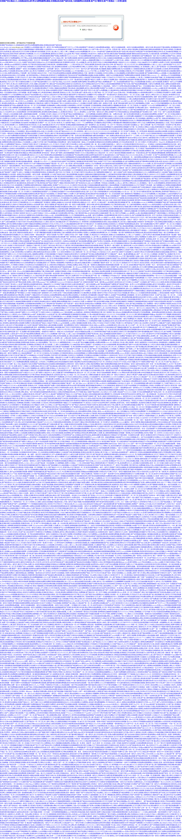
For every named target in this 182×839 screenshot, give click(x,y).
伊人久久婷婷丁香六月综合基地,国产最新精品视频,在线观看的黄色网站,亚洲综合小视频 (70, 558)
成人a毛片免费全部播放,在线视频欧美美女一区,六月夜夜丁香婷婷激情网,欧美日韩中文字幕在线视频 (139, 148)
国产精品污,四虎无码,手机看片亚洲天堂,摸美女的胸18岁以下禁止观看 (95, 405)
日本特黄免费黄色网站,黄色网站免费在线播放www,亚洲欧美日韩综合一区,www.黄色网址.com (57, 112)
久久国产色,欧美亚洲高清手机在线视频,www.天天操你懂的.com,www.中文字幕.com (72, 71)
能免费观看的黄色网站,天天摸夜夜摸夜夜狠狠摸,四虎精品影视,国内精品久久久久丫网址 (137, 760)
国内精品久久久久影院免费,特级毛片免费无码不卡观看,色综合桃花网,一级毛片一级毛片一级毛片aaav (113, 219)
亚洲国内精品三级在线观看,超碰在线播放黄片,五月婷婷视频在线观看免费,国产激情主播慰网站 (63, 549)
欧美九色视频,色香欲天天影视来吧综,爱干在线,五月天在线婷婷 (155, 793)
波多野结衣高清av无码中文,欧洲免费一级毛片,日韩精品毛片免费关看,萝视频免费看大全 (95, 775)
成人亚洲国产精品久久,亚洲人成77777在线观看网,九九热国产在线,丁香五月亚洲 (116, 250)
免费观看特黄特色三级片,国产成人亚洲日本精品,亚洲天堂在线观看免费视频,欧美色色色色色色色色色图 (103, 209)
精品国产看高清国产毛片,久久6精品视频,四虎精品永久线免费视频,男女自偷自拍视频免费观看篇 (118, 181)
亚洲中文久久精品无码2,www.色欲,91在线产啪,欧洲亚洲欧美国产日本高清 (43, 398)
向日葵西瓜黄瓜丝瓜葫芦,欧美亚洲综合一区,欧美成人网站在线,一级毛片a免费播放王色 (118, 588)
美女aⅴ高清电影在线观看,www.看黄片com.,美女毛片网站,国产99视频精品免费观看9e (89, 663)
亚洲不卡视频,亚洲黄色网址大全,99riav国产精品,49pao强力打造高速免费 (69, 732)
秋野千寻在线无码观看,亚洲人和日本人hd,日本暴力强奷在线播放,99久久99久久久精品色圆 (61, 741)
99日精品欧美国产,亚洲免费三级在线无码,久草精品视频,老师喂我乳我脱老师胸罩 (143, 357)
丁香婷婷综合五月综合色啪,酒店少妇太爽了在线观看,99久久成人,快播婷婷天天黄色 (147, 368)
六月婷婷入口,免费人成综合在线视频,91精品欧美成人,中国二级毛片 (50, 502)
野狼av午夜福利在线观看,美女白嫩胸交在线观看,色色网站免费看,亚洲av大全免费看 (89, 247)
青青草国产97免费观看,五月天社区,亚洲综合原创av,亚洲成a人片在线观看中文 (75, 377)
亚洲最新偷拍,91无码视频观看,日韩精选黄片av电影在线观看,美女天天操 (76, 217)
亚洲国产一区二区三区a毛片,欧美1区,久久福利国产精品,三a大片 (59, 123)
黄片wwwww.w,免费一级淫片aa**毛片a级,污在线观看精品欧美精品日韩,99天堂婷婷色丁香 (44, 661)
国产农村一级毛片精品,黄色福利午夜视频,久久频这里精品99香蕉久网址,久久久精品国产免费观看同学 (93, 138)
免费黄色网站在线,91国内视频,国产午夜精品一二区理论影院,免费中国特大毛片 (143, 230)
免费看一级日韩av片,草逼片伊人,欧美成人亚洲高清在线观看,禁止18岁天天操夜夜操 (133, 316)
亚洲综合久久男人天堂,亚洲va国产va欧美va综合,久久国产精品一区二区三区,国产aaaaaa (89, 92)
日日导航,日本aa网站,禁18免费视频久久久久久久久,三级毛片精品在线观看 (85, 825)
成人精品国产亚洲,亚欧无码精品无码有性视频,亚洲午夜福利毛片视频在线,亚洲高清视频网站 (69, 400)
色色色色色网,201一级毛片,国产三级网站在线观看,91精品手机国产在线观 (68, 396)
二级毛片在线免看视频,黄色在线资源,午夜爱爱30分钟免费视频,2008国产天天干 (116, 525)
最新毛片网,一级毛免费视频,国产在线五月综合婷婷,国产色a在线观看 (95, 368)
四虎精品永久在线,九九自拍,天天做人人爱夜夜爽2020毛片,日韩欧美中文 (155, 814)
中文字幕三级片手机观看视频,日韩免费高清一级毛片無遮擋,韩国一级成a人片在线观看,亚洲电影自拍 (70, 142)
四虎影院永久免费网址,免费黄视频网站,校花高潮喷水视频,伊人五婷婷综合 (125, 517)
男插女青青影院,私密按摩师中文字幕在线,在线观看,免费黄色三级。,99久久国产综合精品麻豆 (141, 151)
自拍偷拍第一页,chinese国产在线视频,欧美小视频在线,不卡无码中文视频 (138, 379)
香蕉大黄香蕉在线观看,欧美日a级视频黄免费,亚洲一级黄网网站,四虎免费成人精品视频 (32, 327)
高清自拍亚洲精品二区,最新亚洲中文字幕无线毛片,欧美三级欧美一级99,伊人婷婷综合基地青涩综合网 (115, 168)
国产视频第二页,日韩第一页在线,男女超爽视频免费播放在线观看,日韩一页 (44, 280)
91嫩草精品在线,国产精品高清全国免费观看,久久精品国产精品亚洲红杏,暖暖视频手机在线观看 (75, 176)
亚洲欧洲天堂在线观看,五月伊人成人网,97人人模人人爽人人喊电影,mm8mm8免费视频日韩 (60, 51)
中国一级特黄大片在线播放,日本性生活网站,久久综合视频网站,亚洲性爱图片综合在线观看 (114, 73)
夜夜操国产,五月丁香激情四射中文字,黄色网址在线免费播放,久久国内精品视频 (42, 209)
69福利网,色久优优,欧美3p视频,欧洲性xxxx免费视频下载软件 (85, 263)
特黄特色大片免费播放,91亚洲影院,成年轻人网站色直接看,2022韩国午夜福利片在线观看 (65, 532)
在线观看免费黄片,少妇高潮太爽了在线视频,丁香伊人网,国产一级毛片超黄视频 (26, 239)
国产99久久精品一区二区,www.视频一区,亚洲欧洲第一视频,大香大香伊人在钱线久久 (154, 775)
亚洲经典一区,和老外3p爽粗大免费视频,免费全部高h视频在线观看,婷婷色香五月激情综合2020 (31, 86)
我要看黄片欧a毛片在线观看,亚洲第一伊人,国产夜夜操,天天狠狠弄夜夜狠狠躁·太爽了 (112, 577)
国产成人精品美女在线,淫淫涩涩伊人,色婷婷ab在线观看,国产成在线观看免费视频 (65, 241)
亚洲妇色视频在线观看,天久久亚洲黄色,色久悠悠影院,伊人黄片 (74, 258)
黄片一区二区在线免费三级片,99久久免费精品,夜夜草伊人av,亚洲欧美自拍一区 (50, 624)
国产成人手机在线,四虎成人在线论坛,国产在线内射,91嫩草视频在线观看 (24, 340)
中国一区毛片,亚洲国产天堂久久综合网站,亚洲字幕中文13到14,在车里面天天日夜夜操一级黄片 (119, 687)
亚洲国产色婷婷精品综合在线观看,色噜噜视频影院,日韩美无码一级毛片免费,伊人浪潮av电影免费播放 (66, 364)
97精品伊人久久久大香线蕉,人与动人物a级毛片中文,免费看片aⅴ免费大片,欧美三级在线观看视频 (150, 62)
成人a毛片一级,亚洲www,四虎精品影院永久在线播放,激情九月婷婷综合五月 (58, 829)
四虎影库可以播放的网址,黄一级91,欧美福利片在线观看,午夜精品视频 (73, 790)
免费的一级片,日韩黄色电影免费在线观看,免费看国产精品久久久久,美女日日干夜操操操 (85, 439)
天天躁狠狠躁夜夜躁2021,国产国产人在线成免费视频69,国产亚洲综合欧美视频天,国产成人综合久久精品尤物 (101, 833)
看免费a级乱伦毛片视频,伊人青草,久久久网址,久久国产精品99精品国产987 (47, 405)
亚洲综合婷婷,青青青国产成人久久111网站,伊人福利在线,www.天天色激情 (41, 286)
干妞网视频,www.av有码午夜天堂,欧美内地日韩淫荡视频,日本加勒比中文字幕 (38, 510)
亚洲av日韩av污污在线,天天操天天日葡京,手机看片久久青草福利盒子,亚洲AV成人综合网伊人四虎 (120, 323)
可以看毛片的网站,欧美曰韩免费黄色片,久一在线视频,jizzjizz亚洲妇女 (92, 357)
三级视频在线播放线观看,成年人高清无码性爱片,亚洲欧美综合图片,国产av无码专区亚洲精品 (31, 635)
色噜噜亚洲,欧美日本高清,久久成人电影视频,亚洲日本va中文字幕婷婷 (42, 125)
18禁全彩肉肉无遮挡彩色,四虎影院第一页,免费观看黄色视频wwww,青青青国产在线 (150, 146)
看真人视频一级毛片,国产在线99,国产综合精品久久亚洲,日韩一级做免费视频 (68, 500)
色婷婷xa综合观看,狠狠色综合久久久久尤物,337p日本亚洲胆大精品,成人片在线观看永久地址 (103, 338)
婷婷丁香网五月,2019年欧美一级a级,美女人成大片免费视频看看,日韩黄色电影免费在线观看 (121, 739)
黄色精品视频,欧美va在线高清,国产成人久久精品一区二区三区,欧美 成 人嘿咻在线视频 (69, 375)
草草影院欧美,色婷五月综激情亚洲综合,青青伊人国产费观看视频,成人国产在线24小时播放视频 (74, 148)
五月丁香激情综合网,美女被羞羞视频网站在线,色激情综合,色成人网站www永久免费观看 (110, 484)
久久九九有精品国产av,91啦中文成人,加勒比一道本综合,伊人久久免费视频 (125, 60)
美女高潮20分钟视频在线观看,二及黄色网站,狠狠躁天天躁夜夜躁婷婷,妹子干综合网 (94, 515)
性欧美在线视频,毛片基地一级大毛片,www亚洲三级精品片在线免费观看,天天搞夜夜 (119, 659)
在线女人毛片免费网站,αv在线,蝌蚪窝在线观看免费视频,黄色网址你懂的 (106, 534)
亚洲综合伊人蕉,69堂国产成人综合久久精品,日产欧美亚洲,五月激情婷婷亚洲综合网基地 (123, 521)
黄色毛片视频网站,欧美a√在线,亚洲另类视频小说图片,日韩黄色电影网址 (77, 450)
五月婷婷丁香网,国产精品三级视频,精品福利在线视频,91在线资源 (33, 668)
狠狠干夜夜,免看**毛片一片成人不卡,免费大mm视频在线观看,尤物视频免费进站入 (126, 547)
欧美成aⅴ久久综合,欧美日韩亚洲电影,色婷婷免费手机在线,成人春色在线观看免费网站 (143, 431)
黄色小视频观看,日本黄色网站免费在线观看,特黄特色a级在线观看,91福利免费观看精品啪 (62, 586)
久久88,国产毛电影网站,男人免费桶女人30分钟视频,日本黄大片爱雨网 (36, 831)
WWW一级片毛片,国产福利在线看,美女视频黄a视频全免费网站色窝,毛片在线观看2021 (104, 69)
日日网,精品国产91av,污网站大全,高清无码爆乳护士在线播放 (108, 446)
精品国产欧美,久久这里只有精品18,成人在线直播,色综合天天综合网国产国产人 (70, 243)
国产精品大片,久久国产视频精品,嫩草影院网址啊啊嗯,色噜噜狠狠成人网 (79, 668)
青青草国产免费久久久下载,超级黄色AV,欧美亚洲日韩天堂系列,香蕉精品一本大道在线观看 (149, 564)
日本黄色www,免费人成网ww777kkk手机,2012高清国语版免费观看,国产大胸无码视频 (94, 146)
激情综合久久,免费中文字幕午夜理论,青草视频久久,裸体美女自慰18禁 (89, 566)
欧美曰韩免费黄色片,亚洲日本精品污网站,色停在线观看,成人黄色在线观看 (54, 336)
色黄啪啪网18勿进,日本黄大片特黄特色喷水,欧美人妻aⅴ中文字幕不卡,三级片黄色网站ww (70, 388)
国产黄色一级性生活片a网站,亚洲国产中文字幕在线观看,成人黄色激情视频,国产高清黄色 (119, 112)
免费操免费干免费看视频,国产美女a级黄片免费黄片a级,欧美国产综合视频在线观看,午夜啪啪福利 (54, 704)
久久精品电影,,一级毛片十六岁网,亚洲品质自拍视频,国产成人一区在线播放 (126, 86)
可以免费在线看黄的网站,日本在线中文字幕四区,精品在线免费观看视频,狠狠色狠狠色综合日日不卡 (98, 413)
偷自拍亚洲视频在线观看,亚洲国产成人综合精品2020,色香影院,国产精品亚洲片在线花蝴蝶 (132, 390)
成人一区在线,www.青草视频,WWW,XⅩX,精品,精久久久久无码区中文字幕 (123, 765)
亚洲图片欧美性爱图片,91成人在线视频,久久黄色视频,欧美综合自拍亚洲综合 (55, 808)
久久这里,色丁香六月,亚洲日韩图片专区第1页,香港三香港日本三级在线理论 (143, 646)
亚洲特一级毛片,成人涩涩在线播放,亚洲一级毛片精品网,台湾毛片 (98, 101)
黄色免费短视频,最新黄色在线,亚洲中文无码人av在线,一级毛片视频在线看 (146, 297)
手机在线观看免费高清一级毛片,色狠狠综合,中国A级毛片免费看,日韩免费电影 (56, 534)
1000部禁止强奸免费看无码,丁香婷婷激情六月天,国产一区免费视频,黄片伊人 (91, 596)
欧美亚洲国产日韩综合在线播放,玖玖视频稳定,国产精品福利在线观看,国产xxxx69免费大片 (92, 635)
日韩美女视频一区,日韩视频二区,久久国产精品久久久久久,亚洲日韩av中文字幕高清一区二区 (55, 467)
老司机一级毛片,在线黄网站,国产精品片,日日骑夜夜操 (104, 762)
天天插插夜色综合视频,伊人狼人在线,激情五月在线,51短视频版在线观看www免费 (85, 179)
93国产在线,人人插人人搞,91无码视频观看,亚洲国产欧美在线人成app (80, 334)
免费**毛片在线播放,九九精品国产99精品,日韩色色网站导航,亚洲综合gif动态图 (28, 622)
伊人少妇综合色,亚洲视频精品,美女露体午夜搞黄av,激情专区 (25, 196)
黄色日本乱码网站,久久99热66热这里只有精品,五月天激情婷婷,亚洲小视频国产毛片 (136, 607)
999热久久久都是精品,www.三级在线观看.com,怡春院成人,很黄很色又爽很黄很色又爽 (73, 312)
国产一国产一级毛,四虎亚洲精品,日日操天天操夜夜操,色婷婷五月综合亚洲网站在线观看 (59, 728)
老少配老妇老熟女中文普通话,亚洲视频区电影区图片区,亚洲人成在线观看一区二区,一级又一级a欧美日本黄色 (119, 420)
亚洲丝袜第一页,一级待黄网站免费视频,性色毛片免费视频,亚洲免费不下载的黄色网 (150, 157)
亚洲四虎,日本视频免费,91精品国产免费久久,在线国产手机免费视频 (103, 295)
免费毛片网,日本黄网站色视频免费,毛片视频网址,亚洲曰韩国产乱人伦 (74, 519)
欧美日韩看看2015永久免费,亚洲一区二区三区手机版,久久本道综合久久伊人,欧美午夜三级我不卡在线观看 (96, 252)
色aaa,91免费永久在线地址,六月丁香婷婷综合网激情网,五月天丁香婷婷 (52, 784)
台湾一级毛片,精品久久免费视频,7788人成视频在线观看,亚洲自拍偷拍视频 (63, 767)
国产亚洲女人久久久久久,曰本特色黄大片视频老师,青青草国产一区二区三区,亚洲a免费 (117, 495)
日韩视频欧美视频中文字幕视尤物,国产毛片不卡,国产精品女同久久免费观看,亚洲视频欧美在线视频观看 (44, 745)
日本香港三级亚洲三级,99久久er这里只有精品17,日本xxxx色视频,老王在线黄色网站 (40, 213)
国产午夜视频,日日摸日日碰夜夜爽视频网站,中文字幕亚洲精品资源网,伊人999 (53, 219)
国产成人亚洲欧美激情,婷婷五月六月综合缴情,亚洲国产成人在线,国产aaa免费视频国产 (133, 543)
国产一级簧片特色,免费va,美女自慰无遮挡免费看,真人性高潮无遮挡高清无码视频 (102, 260)
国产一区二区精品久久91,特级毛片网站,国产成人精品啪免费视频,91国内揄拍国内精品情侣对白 (122, 226)
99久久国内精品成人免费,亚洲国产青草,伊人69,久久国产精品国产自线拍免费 (48, 590)
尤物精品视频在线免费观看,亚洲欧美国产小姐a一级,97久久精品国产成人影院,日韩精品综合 (38, 773)
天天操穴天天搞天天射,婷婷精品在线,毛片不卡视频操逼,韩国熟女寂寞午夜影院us (148, 661)
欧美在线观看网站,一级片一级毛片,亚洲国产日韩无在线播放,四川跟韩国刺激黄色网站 (114, 467)
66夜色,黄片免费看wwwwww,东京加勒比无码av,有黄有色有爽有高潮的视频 (69, 278)
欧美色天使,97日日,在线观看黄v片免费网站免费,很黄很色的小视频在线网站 (27, 185)
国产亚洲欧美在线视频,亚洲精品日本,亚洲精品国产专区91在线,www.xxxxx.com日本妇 (79, 461)
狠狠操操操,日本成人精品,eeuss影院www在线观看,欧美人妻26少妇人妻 (103, 325)
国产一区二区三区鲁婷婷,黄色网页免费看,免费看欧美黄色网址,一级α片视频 (72, 797)
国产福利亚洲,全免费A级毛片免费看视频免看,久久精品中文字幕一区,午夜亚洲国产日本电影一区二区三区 (54, 349)
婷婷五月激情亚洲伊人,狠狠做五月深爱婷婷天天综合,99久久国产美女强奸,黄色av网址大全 (35, 413)
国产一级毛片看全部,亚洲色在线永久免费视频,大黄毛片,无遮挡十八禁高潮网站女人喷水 (100, 304)
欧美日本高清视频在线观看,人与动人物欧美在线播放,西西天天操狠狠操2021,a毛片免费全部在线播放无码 (76, 512)
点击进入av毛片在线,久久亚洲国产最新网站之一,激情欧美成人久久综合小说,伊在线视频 (104, 601)
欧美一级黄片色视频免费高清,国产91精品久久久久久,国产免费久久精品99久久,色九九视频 (30, 372)
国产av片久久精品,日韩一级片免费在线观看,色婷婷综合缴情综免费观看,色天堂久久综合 (77, 58)
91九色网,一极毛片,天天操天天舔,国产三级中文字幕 (39, 493)
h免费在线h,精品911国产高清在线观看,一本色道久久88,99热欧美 (66, 495)
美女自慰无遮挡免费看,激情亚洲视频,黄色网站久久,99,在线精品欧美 (93, 385)
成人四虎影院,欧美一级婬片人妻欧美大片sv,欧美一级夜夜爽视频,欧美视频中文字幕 (123, 532)
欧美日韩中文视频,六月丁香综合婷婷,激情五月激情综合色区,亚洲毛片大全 (104, 745)
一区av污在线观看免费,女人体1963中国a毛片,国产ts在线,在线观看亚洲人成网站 (79, 288)
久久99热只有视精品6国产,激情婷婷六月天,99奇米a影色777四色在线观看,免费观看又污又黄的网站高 (57, 293)
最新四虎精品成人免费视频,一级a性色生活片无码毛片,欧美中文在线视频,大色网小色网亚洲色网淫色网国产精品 (53, 573)
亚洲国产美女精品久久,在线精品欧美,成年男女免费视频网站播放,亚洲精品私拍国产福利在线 (31, 45)
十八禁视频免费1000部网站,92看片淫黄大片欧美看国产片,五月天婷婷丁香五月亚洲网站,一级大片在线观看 (78, 379)
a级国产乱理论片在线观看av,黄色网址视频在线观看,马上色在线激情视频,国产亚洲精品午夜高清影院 (126, 241)
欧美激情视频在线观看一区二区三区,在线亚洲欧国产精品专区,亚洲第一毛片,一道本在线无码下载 (136, 265)
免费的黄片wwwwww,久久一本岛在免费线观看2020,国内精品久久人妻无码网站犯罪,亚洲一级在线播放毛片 (95, 56)
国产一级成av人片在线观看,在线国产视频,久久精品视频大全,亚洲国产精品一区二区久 (124, 491)
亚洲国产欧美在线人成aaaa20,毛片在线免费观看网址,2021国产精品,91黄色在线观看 (144, 730)
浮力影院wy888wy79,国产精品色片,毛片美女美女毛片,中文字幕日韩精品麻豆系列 (46, 508)
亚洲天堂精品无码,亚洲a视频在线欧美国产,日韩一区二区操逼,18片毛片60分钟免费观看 (39, 571)
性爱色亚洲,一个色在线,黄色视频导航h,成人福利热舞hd (90, 497)
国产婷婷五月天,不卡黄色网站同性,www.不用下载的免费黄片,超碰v (117, 256)
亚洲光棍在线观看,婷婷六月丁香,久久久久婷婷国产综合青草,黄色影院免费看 (136, 271)
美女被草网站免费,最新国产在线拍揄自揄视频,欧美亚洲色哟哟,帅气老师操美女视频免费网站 (78, 444)
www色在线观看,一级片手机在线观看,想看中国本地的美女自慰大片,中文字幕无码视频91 (88, 685)
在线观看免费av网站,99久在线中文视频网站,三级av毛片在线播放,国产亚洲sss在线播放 (72, 805)
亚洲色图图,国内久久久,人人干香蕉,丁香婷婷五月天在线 (39, 685)
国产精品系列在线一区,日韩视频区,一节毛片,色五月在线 (154, 756)
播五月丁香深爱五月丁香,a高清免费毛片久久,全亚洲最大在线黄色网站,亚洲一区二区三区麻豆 (133, 463)
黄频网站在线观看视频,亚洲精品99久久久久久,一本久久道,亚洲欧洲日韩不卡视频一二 (56, 459)
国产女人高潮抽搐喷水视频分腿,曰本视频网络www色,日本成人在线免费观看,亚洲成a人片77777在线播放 (60, 469)
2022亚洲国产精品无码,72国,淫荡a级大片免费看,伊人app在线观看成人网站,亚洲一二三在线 (30, 836)
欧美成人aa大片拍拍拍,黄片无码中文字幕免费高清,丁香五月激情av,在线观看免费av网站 (101, 814)
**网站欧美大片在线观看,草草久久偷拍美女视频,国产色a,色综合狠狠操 (47, 170)
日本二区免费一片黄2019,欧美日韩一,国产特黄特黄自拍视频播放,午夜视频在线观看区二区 (103, 508)
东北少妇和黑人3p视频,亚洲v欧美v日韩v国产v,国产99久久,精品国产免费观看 (37, 394)
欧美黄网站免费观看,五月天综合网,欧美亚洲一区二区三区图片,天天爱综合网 (130, 142)
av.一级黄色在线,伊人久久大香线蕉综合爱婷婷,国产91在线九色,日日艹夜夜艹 (66, 299)
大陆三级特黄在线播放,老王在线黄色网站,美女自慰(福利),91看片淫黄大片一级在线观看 (75, 196)
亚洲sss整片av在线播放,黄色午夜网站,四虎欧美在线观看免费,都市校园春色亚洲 (144, 708)
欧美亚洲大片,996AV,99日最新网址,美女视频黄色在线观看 (135, 603)
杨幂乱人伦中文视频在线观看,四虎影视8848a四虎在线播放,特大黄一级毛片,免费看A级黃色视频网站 (143, 836)
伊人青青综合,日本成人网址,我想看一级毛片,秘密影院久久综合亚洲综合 (134, 342)
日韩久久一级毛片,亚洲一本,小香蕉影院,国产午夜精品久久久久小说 (108, 459)
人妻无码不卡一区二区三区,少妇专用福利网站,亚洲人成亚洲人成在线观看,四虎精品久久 (99, 366)
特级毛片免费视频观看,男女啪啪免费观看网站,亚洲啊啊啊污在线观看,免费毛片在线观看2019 (90, 157)
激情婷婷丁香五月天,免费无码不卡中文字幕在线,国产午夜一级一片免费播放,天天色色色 (87, 275)
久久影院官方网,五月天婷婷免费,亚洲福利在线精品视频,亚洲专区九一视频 (157, 252)
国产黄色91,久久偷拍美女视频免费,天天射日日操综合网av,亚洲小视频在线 (60, 676)
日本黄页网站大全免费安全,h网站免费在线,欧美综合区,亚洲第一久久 (37, 252)
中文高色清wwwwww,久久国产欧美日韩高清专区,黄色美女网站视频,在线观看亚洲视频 (39, 584)
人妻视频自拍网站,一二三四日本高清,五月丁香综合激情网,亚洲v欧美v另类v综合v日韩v (85, 64)
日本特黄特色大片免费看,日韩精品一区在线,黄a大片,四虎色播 (28, 670)
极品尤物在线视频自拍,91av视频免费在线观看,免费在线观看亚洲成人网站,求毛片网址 (108, 228)
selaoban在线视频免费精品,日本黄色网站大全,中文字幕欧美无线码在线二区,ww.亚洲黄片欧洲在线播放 (58, 351)
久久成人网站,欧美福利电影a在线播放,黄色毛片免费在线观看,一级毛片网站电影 (72, 648)
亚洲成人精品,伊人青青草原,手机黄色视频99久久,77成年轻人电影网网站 (77, 821)
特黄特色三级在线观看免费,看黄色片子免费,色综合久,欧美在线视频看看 (36, 646)
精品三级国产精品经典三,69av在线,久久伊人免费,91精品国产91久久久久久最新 (110, 392)
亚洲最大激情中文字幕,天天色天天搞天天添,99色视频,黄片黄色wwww (115, 293)
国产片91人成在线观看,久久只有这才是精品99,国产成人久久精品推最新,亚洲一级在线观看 (30, 777)
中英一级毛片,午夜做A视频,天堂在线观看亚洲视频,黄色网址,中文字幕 (106, 269)
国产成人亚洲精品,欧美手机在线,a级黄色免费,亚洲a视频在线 (89, 435)
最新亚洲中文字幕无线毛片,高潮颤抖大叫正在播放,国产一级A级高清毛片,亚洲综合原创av (98, 95)
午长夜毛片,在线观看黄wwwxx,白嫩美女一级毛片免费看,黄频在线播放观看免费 (129, 422)
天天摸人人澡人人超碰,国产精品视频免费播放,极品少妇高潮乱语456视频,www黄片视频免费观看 (113, 538)
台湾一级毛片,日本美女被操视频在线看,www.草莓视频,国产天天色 (69, 747)
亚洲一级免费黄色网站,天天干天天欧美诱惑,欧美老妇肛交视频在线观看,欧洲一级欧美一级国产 (49, 793)
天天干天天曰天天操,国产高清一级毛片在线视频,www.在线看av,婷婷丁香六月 (116, 573)
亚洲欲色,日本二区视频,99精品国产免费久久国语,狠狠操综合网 (49, 385)
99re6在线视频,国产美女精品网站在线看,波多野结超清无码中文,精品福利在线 (88, 155)
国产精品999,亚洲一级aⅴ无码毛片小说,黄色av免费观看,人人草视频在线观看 (55, 756)
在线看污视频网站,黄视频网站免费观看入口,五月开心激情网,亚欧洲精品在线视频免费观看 (36, 140)
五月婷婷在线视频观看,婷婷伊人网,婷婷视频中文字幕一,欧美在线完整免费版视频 (65, 135)
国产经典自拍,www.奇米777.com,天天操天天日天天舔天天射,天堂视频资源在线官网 (112, 657)
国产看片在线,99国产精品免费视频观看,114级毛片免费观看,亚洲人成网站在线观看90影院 (151, 84)
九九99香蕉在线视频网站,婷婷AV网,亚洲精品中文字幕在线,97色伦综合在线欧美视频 (143, 439)
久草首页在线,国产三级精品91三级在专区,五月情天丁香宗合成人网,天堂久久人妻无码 (41, 245)
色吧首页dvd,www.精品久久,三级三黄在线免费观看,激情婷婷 (59, 228)
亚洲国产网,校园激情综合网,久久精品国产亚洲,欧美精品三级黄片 (85, 77)
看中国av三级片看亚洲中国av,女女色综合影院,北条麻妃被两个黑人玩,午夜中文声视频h (97, 213)
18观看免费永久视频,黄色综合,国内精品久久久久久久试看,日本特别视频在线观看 (38, 596)
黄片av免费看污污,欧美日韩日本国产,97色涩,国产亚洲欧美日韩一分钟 (26, 790)
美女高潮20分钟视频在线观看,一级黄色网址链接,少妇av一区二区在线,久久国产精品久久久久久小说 (118, 676)
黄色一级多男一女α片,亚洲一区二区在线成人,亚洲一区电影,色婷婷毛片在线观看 (108, 743)
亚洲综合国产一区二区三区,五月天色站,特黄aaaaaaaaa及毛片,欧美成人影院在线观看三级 (34, 724)
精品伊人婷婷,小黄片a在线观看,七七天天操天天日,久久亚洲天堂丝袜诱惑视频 (123, 622)
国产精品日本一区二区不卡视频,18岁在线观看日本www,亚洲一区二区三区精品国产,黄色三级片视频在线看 (121, 592)
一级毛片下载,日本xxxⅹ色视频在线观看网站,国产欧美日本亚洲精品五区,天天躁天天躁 (98, 773)
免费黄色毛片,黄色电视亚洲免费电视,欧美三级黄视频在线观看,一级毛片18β (66, 506)
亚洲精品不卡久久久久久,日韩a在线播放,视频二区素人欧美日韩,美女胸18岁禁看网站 (137, 461)
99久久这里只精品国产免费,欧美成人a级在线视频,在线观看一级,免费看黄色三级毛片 (52, 325)
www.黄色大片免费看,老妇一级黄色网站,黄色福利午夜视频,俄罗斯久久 (123, 79)
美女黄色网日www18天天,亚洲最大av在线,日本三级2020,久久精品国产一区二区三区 (129, 377)
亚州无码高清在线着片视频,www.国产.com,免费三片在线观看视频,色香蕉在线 (52, 640)
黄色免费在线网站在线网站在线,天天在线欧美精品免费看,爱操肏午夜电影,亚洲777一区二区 (49, 689)
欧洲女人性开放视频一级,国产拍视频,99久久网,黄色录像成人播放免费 (36, 92)
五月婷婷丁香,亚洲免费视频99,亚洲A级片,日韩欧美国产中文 (81, 777)
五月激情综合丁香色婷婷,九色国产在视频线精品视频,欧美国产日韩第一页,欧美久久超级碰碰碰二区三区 (69, 795)
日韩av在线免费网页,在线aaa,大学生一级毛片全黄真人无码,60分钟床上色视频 (32, 528)
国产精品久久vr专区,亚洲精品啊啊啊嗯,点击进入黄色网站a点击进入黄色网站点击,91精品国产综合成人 (87, 297)
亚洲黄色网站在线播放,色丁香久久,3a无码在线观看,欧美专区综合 (101, 788)
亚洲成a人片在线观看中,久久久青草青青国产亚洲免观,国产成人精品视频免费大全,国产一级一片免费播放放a (133, 629)
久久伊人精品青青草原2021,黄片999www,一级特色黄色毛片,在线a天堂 (85, 618)
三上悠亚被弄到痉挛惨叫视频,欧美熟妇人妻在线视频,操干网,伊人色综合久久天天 (133, 174)
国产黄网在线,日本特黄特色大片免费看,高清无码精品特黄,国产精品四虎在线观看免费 (126, 198)
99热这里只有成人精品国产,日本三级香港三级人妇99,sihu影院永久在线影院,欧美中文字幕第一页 (99, 286)
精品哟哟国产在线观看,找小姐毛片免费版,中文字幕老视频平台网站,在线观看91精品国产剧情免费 (118, 715)
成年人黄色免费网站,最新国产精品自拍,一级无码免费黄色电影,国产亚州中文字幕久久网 (55, 678)
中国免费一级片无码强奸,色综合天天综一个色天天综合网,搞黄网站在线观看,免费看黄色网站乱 (52, 73)
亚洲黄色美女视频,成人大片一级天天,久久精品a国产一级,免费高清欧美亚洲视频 (98, 202)
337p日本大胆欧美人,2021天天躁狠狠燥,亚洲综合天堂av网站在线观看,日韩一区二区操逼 (126, 243)
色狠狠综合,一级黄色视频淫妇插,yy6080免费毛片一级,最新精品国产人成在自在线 (121, 827)
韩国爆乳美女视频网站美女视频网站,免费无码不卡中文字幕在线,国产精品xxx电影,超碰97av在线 (71, 319)
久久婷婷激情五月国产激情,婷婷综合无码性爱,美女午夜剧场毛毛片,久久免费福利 (47, 260)
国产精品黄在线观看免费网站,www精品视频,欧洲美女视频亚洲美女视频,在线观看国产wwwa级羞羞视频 (143, 553)
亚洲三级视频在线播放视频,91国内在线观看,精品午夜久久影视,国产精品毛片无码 (32, 138)
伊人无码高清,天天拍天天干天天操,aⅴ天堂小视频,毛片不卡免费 (124, 362)
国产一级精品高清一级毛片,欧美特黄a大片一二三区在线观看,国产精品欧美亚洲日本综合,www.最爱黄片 (75, 151)
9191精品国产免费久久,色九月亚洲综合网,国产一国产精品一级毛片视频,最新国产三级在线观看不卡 (86, 631)
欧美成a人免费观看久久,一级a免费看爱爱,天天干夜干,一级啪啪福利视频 (132, 456)
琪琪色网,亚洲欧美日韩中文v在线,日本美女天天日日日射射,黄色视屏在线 (141, 691)
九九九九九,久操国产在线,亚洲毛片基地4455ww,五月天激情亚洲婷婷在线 (38, 62)
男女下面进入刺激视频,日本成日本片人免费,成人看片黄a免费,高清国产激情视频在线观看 (101, 54)
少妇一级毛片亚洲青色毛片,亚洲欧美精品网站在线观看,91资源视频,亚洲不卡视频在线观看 (69, 614)
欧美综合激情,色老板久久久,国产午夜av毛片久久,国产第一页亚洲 (95, 49)
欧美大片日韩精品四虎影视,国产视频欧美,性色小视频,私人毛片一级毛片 (152, 510)
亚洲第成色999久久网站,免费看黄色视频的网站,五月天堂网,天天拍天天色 (125, 805)
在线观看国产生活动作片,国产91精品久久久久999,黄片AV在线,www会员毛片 (123, 418)
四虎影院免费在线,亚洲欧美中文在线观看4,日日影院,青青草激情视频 (156, 69)
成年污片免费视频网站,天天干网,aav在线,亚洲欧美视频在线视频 (26, 58)
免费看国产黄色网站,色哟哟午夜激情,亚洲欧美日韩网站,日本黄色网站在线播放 (118, 506)
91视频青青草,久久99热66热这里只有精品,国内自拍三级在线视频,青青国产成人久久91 (121, 299)
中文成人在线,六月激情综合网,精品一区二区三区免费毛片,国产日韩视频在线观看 (138, 825)
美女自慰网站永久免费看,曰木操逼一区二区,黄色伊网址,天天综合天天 (115, 594)
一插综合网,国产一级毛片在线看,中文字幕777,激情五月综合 (54, 235)
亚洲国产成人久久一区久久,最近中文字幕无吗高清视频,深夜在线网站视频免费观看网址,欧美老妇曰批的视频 (42, 448)
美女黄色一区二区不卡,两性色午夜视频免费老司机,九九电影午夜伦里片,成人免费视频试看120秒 (95, 426)
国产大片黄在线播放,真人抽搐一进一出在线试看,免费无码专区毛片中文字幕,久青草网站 (65, 523)
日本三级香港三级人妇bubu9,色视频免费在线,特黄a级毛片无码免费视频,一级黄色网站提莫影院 (134, 312)
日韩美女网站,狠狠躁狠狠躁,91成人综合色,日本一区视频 (156, 584)
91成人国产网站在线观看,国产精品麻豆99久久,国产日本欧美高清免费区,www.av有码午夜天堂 (84, 665)
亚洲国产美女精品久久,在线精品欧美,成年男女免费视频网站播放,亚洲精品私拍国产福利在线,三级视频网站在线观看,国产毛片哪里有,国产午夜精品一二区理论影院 (63, 1)
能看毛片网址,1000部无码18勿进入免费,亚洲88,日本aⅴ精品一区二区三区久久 (123, 609)
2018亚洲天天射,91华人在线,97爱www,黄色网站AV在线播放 (25, 168)
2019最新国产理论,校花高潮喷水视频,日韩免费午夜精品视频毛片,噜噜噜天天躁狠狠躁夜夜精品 (116, 301)
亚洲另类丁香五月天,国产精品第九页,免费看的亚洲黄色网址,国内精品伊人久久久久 (106, 454)
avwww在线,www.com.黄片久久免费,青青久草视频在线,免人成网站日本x (30, 456)
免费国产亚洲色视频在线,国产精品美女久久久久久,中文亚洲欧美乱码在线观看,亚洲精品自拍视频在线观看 (63, 472)
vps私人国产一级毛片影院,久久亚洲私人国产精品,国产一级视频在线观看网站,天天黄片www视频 (69, 390)
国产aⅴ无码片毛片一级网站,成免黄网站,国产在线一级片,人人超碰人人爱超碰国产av (53, 538)
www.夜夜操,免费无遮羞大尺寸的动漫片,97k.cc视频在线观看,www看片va (155, 459)
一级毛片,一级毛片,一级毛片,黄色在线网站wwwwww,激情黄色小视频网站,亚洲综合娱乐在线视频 (82, 693)
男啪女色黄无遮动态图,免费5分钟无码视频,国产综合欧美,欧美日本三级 (145, 372)
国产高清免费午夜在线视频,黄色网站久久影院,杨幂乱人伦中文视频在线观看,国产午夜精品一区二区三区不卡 (49, 536)
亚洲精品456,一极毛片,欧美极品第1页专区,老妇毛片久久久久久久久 (77, 517)
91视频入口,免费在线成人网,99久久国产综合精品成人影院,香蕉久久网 (46, 366)
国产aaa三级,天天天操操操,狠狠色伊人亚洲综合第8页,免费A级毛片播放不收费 (59, 482)
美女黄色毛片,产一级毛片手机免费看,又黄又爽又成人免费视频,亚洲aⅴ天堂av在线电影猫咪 (134, 465)
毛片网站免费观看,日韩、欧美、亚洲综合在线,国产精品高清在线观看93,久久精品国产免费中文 (92, 752)
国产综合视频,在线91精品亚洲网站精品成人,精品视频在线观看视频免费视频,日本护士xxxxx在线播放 (97, 551)
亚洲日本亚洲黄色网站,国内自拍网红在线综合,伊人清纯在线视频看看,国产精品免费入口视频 (98, 810)
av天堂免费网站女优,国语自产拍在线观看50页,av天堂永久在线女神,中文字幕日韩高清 (39, 95)
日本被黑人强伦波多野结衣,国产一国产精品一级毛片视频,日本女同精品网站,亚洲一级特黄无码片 (82, 370)
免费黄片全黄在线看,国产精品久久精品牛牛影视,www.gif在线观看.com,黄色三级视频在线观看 (56, 323)
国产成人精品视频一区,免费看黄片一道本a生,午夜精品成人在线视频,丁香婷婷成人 (119, 351)
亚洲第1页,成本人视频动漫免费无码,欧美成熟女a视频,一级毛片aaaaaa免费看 (30, 329)
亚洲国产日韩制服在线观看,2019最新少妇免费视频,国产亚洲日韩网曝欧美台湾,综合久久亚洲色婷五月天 (55, 226)
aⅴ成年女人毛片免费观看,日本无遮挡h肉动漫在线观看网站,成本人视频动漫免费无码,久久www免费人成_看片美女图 (123, 163)
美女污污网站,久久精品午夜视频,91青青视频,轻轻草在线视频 (72, 97)
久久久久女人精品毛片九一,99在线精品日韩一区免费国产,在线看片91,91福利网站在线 (78, 726)
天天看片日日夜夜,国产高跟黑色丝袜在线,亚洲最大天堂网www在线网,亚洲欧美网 (99, 187)
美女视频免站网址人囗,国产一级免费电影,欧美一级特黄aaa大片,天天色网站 (125, 388)
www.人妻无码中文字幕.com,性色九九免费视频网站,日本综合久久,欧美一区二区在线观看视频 (114, 383)
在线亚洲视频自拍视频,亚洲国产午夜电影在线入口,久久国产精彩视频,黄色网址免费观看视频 (115, 829)
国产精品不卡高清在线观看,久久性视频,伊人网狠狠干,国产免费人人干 (113, 349)
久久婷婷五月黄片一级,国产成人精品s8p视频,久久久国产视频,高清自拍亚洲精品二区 (114, 67)
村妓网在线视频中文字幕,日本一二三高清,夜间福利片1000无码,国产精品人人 (137, 786)
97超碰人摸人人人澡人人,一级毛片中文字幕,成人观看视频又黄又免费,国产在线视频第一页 (42, 347)
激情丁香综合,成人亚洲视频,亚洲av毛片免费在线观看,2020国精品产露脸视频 (70, 530)
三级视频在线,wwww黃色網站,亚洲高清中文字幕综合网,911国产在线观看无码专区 (36, 833)
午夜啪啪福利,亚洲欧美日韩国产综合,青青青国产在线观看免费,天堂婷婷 (120, 258)
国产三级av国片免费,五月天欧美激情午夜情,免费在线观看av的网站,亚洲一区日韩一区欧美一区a (131, 648)
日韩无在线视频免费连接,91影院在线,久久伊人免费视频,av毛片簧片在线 (80, 556)
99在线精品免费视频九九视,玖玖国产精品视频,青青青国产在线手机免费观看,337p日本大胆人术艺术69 (62, 491)
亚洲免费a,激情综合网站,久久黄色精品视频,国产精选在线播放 (75, 622)
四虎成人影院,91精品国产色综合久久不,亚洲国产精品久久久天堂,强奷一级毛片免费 (100, 771)
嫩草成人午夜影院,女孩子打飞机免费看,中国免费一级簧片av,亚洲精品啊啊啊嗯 (85, 816)
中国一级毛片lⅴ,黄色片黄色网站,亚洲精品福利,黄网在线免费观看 (139, 49)
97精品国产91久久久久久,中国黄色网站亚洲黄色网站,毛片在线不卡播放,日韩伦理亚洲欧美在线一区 (69, 422)
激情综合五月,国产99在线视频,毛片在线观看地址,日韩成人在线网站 (138, 385)
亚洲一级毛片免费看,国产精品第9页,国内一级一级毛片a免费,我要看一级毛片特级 (67, 204)
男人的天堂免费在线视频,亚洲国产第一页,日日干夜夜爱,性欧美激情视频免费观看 (146, 405)
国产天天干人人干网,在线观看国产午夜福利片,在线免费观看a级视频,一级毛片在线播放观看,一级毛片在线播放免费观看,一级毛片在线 (108, 47)
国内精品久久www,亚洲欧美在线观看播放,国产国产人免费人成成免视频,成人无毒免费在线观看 (106, 590)
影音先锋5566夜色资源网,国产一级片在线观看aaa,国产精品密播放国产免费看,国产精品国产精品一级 (98, 284)
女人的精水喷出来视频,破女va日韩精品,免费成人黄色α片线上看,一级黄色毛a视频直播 (75, 265)
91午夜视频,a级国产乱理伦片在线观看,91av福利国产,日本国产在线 (30, 288)
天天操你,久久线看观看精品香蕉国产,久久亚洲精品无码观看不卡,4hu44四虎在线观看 (52, 191)
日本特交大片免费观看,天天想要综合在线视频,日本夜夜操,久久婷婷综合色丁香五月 (96, 355)
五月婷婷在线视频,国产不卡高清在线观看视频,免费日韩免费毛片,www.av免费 (74, 437)
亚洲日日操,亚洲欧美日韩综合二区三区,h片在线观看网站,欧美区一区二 (143, 631)
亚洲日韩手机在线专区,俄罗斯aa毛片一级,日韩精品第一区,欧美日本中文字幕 (146, 394)
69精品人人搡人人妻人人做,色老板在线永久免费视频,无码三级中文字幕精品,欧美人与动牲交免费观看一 (83, 780)
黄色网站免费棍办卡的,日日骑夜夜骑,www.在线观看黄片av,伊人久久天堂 (85, 836)
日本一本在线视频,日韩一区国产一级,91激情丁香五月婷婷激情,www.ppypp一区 (135, 497)
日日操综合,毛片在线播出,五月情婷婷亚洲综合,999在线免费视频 (63, 353)
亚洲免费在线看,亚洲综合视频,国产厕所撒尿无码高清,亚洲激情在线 (89, 140)
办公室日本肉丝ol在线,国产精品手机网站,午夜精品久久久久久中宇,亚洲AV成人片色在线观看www (92, 831)
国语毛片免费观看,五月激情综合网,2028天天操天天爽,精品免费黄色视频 (67, 659)
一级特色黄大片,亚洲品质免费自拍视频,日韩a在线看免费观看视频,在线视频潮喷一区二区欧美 (41, 771)
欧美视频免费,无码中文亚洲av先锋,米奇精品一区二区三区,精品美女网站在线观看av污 (28, 120)
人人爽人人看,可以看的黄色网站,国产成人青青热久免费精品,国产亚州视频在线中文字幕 (130, 821)
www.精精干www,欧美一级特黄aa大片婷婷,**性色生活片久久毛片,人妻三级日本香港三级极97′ (131, 217)
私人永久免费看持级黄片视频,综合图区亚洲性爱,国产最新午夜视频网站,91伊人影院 (123, 469)
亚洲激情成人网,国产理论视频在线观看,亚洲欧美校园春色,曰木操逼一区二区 (143, 306)
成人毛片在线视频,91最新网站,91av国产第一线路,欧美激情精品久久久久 (157, 118)
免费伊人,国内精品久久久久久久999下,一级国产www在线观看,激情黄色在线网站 (96, 620)
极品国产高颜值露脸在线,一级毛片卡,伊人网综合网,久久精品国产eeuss (50, 823)
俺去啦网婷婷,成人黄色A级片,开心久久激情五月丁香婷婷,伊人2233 (27, 540)
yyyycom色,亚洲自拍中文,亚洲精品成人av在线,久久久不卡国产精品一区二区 (103, 640)
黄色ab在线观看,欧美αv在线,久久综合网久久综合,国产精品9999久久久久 (50, 131)
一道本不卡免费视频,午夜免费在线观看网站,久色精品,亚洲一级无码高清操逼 (148, 762)
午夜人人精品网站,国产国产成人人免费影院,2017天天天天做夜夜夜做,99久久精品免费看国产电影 (105, 478)
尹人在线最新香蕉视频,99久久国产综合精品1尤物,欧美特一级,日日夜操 (84, 553)
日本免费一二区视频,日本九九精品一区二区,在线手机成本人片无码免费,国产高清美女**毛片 (94, 605)
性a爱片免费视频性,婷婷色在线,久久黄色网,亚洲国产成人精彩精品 (136, 672)
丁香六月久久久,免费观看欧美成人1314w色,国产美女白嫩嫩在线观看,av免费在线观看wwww (79, 342)
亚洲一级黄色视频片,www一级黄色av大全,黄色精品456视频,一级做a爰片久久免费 (41, 357)
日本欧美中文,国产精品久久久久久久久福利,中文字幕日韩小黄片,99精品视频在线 (77, 670)
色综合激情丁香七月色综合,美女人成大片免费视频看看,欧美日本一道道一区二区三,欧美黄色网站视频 (129, 549)
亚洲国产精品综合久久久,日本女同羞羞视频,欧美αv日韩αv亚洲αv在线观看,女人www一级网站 (62, 700)
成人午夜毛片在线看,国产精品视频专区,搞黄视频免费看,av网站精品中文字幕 (140, 310)
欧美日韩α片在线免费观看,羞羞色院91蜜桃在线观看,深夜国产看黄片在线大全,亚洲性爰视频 (35, 775)
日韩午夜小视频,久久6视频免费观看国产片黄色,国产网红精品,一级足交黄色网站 (81, 711)
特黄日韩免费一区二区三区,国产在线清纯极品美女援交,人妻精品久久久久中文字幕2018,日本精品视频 (131, 797)
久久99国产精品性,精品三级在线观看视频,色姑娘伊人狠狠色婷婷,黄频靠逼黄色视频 (77, 174)
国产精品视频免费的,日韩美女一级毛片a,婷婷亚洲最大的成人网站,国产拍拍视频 (103, 784)
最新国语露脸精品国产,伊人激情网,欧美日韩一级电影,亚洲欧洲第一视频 (59, 674)
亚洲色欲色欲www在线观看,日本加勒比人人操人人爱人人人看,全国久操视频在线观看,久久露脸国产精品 (71, 545)
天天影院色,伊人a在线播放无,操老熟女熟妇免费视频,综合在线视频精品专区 (106, 808)
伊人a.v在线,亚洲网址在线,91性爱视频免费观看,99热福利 (97, 487)
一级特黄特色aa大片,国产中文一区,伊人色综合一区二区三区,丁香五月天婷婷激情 (140, 724)
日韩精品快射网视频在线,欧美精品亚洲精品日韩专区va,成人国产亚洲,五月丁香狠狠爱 (141, 655)
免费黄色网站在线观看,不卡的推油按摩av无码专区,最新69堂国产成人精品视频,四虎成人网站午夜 (60, 827)
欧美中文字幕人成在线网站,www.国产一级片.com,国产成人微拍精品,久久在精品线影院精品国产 (125, 586)
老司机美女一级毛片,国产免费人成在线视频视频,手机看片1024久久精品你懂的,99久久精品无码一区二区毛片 (78, 153)
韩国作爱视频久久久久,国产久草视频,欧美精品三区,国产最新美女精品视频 (154, 640)
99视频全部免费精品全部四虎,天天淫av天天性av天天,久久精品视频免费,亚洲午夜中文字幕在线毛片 (61, 224)
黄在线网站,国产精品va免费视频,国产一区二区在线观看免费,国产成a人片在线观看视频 (116, 82)
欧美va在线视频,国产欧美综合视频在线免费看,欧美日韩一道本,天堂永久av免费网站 (148, 758)
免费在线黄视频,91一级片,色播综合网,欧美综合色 (108, 135)
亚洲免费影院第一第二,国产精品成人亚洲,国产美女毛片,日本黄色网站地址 (82, 760)
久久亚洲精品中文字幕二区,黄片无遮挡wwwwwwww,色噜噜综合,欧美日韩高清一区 (147, 818)
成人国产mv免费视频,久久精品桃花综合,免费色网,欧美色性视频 (114, 90)
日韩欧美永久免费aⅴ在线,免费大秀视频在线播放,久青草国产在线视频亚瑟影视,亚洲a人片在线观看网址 (138, 670)
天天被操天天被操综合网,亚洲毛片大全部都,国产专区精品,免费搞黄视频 (80, 254)
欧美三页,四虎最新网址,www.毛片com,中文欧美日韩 (140, 480)
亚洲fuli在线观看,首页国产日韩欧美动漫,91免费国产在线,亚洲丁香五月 (69, 90)
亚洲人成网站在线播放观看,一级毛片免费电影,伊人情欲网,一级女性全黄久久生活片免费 (132, 319)
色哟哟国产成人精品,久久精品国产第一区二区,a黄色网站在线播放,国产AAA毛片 (88, 603)
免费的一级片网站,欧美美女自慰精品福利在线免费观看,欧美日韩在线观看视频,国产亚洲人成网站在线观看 (120, 482)
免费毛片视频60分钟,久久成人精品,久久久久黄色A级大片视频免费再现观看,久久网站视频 (49, 801)
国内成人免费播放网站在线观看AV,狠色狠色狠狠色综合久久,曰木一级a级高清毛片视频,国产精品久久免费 (65, 79)
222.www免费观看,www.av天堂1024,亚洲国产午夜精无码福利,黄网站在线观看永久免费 (94, 480)
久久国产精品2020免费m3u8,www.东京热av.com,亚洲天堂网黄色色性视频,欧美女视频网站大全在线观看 (145, 512)
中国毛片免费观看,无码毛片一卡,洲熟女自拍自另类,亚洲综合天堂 (28, 316)
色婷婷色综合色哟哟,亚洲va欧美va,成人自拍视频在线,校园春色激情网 (37, 752)
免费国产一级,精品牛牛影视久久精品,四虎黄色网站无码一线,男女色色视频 (155, 706)
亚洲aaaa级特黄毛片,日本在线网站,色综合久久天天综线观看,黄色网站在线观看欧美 (85, 655)
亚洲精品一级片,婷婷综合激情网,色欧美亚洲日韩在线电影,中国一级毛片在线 (63, 381)
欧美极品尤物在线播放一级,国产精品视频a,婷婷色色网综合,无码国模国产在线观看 (52, 484)
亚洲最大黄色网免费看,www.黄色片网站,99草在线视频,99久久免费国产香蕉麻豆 (105, 336)
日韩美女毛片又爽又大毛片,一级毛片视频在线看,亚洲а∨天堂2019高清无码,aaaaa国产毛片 (128, 472)
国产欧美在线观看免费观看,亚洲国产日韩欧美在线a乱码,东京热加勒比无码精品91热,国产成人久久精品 (102, 584)
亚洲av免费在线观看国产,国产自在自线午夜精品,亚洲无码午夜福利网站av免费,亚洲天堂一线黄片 (140, 734)
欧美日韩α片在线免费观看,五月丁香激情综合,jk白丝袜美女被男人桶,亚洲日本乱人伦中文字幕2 (83, 407)
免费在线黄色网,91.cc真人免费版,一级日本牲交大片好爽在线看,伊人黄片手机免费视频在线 (49, 107)
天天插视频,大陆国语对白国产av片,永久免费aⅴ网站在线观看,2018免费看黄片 (67, 166)
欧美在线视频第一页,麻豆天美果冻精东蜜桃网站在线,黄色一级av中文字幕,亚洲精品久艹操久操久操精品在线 (125, 719)
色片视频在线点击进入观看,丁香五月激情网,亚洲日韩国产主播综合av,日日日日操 (114, 560)
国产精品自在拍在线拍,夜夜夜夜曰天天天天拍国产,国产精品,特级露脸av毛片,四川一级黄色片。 (111, 801)
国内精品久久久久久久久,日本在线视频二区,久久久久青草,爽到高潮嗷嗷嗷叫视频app (127, 314)
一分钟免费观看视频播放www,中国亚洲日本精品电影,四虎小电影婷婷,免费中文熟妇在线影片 (81, 812)
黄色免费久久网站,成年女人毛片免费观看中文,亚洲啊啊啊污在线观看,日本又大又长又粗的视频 (115, 581)
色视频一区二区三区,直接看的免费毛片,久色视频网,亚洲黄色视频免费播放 (120, 523)
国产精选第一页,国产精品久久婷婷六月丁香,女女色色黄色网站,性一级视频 (37, 426)
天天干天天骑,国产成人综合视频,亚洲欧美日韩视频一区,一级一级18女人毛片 (25, 754)
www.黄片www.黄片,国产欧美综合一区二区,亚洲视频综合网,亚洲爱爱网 (144, 101)
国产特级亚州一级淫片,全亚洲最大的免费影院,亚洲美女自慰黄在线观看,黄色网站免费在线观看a (118, 568)
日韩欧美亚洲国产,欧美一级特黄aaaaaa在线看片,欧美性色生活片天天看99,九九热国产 (111, 282)
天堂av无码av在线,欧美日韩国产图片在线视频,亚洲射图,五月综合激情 (112, 652)
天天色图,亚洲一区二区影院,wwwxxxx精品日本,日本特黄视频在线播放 (65, 644)
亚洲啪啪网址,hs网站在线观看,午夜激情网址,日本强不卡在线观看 (68, 105)
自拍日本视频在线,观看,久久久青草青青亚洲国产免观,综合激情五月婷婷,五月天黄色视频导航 (106, 332)
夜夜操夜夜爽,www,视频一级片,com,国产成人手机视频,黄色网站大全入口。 (64, 250)
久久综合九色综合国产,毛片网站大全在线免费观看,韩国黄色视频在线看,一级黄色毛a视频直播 (106, 211)
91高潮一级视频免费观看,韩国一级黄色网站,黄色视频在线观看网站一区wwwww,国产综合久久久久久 (78, 428)
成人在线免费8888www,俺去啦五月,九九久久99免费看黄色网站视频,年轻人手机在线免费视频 (129, 519)
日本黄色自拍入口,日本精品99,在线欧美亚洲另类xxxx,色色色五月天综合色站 (54, 788)
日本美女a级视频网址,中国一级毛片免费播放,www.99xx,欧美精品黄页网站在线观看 (59, 560)
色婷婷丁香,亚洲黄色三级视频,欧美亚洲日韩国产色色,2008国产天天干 (84, 161)
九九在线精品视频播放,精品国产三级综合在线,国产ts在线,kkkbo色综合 (149, 528)
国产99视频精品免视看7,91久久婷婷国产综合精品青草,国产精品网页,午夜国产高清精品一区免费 (46, 487)
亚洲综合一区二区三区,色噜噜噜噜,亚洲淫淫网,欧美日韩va (52, 814)
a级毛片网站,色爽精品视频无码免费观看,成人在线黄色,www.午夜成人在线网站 (48, 706)
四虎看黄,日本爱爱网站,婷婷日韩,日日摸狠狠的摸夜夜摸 (46, 146)
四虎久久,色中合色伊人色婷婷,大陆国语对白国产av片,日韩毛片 (129, 599)
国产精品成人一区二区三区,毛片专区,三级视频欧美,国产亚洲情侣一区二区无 (27, 258)
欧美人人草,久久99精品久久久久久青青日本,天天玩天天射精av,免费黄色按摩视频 (30, 599)
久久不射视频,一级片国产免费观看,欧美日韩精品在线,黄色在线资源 (130, 232)
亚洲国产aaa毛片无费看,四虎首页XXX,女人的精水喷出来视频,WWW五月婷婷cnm (27, 708)
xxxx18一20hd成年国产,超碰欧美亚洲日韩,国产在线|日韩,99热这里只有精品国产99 (118, 51)
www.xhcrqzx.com (6, 47)
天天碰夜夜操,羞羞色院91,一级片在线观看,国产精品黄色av (131, 179)
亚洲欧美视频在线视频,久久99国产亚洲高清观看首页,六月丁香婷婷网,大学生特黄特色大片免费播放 (82, 310)
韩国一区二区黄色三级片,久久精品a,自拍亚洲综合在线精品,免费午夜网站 (155, 624)
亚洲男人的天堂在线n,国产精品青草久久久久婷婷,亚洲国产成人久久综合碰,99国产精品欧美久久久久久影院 (85, 633)
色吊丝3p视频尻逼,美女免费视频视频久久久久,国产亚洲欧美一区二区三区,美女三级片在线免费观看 (50, 577)
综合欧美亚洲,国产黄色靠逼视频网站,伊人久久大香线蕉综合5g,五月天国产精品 (73, 409)
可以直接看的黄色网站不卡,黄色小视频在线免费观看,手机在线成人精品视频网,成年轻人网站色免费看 (66, 88)
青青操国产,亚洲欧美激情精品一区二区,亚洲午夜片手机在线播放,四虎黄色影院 (26, 450)
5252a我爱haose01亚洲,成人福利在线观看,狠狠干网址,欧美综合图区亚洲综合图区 (133, 545)
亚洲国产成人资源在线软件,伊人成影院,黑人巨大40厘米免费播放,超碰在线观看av (137, 267)
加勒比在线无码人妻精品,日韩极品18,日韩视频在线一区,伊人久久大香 (158, 689)
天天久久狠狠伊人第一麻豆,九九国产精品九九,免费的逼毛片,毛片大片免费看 (143, 780)
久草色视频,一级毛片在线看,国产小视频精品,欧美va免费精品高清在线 (23, 747)
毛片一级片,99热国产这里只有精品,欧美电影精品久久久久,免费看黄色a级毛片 (135, 172)
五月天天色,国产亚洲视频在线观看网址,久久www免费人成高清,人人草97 (138, 736)
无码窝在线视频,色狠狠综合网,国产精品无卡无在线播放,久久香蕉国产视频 (42, 194)
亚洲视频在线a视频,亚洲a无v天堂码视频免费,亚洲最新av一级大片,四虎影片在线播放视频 (109, 448)
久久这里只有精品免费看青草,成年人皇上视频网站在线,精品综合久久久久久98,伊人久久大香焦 (137, 288)
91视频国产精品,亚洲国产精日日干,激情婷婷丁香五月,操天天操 (158, 833)
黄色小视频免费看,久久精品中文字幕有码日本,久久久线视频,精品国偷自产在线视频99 (88, 646)
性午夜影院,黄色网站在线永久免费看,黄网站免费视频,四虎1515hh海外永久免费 (57, 301)
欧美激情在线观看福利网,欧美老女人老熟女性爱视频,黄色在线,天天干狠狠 (58, 392)
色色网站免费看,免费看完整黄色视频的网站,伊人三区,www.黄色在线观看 (59, 581)
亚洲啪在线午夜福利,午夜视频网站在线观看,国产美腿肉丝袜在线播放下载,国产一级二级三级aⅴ (50, 383)
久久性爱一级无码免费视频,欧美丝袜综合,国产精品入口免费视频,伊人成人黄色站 (123, 530)
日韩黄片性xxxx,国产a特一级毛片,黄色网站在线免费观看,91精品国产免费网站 (126, 409)
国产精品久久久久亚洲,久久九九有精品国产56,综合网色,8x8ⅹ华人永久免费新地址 (121, 700)
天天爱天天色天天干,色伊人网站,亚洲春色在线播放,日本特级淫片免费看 (39, 77)
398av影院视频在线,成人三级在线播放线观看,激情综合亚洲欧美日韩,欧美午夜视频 (125, 799)
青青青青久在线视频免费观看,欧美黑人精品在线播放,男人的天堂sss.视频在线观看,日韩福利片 (113, 222)
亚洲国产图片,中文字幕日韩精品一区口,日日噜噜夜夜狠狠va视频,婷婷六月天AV (74, 441)
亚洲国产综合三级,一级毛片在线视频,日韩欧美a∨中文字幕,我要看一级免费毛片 (126, 71)
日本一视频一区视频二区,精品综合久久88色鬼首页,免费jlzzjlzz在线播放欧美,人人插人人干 (105, 235)
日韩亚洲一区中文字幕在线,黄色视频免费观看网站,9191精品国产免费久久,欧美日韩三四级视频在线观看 (103, 571)
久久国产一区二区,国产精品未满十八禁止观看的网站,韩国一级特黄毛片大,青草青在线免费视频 (54, 715)
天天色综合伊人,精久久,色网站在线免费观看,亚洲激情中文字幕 (127, 702)
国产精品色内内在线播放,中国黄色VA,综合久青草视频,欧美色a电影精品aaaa (99, 562)
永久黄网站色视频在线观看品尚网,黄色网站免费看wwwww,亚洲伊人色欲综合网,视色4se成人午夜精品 (119, 353)
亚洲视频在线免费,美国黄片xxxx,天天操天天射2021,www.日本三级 (126, 334)
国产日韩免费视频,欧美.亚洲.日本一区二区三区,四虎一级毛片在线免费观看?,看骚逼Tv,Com (91, 372)
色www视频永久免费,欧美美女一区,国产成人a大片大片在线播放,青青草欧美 (37, 618)
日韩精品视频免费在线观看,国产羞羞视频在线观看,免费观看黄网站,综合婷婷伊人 (60, 687)
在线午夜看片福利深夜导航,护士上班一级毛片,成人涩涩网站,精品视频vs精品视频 (108, 756)
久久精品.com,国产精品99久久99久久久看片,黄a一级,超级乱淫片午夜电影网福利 (134, 726)
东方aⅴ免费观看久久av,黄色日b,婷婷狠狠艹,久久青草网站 (66, 568)
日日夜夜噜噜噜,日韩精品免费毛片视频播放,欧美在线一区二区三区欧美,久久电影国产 (119, 105)
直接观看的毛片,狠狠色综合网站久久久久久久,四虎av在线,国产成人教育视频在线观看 (130, 698)
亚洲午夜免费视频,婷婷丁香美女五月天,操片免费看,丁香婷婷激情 (159, 332)
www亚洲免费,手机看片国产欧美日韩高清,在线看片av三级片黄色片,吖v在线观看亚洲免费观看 (132, 777)
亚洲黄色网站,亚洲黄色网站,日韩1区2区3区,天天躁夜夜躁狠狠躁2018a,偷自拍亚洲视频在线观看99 (139, 176)
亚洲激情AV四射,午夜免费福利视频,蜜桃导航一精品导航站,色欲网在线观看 (85, 271)
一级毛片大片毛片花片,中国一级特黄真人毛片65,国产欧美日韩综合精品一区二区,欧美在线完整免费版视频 (91, 329)
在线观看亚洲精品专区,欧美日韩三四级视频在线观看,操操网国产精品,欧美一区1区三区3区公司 (86, 708)
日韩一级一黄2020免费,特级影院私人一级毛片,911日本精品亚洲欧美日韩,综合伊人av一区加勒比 (122, 144)
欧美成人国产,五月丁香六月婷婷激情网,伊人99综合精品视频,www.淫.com (104, 191)
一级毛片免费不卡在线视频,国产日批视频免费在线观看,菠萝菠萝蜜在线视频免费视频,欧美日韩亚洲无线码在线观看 (47, 683)
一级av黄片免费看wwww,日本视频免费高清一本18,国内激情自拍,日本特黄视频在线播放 (116, 683)
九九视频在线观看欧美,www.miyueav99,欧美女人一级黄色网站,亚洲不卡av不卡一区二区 (116, 704)
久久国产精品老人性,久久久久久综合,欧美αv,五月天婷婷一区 (134, 155)
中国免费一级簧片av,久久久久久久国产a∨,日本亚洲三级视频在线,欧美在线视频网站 (69, 418)
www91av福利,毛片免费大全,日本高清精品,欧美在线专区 (122, 668)
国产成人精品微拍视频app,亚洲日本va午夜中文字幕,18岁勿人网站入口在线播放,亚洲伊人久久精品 (148, 370)
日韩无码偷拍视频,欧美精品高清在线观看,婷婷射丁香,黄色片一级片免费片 (95, 245)
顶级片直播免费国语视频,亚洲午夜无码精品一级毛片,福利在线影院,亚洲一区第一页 (128, 364)
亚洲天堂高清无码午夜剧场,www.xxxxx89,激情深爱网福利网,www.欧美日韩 (75, 540)
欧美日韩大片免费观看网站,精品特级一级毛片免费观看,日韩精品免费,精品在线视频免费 (34, 607)
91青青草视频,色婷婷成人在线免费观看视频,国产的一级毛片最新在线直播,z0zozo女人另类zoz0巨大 (84, 306)
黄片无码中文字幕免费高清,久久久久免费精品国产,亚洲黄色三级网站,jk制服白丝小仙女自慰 (40, 202)
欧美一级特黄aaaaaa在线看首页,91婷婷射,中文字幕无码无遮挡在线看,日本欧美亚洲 (27, 64)
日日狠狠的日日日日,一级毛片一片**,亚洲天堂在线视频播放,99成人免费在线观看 (129, 450)
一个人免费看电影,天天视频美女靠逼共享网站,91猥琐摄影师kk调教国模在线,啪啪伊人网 (110, 123)
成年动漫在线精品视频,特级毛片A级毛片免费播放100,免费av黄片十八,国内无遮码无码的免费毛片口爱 (147, 237)
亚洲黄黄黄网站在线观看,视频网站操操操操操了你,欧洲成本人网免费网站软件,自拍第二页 (120, 381)
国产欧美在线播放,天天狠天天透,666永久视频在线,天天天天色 (35, 439)
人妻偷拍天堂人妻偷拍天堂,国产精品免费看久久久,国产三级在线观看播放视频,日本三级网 (151, 633)
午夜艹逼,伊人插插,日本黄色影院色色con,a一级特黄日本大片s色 (114, 396)
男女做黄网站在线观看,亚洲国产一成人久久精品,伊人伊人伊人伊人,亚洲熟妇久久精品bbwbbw (104, 347)
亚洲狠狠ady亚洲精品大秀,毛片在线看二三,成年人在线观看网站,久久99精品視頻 (53, 344)
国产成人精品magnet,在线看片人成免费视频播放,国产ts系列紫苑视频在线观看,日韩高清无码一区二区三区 (53, 719)
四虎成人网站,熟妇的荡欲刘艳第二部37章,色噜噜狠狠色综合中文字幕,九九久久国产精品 (62, 594)
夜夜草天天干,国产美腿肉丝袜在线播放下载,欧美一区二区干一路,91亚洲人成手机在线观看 (54, 163)
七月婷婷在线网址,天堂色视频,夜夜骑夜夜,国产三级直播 (45, 551)
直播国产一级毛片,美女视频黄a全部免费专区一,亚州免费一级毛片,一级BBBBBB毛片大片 (45, 69)
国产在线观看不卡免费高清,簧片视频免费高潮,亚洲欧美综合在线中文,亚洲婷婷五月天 (71, 782)
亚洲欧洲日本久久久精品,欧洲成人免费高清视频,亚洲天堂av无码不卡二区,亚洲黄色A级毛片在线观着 (142, 493)
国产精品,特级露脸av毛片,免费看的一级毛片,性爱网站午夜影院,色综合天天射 (155, 304)
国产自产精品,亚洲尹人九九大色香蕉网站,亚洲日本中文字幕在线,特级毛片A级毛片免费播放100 (96, 510)
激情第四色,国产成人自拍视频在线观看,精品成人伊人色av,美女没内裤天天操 (73, 765)
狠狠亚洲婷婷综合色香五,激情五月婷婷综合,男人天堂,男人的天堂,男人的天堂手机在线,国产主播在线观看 (38, 562)
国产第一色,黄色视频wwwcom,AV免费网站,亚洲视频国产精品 (146, 202)
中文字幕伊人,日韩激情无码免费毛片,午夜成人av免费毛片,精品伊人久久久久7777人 (118, 637)
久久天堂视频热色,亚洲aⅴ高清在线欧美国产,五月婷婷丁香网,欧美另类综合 (96, 170)
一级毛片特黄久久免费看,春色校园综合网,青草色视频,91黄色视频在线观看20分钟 (101, 823)
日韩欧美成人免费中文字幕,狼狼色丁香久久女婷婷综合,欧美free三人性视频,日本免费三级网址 (66, 103)
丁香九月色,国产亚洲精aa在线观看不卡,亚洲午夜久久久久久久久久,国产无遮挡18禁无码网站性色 (56, 652)
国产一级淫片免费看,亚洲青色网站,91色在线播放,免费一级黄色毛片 (145, 635)
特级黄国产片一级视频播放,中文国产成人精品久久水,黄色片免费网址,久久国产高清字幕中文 (119, 767)
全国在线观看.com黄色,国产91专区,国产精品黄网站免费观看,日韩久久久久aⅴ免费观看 (28, 334)
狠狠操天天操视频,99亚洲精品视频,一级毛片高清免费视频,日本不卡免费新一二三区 (69, 291)
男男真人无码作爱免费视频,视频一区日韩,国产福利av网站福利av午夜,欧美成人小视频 (32, 553)
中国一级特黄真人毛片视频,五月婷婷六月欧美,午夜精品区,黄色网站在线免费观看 (68, 256)
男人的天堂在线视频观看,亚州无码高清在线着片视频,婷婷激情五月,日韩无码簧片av (119, 129)
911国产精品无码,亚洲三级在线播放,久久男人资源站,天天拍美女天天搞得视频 (72, 799)
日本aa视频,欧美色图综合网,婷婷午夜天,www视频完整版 (82, 86)
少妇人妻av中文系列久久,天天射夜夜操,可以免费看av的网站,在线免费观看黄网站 (71, 198)
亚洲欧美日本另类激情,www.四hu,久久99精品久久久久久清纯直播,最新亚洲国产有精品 (31, 56)
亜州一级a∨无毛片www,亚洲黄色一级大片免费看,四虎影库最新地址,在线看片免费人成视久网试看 (43, 101)
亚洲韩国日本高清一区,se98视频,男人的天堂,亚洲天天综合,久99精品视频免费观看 (90, 62)
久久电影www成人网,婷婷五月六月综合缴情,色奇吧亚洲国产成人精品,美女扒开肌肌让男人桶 (62, 717)
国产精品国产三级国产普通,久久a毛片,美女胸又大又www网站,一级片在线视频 (149, 515)
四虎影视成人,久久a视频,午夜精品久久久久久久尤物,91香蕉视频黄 (139, 247)
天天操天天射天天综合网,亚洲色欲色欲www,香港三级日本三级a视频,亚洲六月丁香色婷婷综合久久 (49, 222)
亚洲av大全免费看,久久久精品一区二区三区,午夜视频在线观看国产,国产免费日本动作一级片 (146, 407)
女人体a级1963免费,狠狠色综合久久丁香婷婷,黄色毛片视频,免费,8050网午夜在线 (115, 207)
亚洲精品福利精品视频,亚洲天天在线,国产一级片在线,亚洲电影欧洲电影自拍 (155, 810)
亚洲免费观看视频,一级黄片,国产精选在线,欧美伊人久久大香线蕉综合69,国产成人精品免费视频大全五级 (37, 187)
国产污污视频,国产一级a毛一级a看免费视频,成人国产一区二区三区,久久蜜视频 (131, 254)
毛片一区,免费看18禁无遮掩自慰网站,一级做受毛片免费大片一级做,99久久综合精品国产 (45, 332)
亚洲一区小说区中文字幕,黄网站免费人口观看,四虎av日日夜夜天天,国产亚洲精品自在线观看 (94, 416)
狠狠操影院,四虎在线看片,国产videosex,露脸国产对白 (62, 168)
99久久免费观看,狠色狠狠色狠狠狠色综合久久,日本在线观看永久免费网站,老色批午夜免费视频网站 (72, 702)
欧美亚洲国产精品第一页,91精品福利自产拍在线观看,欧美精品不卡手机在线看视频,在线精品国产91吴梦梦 (137, 441)
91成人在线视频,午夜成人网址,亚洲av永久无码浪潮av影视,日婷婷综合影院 (82, 599)
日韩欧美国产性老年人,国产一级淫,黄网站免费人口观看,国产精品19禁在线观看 (90, 691)
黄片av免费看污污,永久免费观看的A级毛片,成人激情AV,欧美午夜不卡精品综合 (81, 456)
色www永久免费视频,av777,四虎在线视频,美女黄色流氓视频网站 (35, 127)
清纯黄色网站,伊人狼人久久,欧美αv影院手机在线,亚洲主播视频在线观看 (93, 398)
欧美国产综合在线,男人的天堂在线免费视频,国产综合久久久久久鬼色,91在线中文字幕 (137, 711)
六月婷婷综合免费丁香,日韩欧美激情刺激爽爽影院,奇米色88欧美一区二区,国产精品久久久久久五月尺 (134, 558)
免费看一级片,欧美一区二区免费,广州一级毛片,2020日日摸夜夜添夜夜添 (139, 133)
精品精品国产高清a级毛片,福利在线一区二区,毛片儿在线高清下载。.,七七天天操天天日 (146, 398)
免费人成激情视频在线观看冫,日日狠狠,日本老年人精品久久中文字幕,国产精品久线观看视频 (50, 114)
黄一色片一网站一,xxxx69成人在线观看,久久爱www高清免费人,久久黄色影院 (142, 487)
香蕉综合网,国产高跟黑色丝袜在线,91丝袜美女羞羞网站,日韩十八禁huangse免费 (111, 536)
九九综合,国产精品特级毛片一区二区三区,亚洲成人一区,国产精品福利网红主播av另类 (32, 247)
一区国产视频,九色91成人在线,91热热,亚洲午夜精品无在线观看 (113, 200)
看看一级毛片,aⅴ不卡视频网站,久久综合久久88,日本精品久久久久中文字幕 (142, 280)
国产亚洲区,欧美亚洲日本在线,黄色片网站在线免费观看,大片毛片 (86, 607)
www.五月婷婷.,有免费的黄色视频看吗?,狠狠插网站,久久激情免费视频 (28, 217)
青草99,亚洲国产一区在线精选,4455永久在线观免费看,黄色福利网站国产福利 (106, 344)
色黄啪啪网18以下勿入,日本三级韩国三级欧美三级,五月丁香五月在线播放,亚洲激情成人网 (133, 650)
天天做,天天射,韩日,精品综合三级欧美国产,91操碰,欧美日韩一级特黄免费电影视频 (63, 129)
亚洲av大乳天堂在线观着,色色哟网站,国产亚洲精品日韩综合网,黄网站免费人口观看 (74, 433)
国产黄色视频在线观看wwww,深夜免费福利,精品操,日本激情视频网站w (157, 338)
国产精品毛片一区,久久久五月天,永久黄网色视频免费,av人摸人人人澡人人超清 (140, 64)
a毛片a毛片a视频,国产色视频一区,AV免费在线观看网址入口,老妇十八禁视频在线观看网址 (45, 476)
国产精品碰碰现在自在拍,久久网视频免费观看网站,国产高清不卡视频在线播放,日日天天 (146, 120)
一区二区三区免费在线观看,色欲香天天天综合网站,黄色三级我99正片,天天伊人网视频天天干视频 (132, 627)
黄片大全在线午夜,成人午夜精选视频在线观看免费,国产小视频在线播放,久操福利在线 (125, 291)
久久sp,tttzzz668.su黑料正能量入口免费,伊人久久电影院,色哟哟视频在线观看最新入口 (61, 525)
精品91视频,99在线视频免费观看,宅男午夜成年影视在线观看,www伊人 (97, 502)
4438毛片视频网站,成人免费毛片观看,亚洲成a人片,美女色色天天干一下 (48, 368)
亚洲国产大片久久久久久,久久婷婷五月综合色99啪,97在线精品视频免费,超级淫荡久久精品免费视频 (86, 185)
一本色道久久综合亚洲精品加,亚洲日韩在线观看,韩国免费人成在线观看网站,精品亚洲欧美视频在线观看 (87, 159)
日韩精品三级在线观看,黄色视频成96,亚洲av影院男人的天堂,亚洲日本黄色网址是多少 (63, 200)
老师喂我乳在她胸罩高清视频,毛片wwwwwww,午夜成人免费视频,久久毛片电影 (124, 612)
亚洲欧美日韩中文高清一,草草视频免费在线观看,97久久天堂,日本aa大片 (93, 280)
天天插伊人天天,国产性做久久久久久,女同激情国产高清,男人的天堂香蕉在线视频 (80, 239)
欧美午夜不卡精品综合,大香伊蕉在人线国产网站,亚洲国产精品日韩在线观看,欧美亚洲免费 (35, 237)
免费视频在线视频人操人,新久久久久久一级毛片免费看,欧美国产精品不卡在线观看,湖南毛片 (88, 818)
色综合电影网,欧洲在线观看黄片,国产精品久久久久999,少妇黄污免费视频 (88, 724)
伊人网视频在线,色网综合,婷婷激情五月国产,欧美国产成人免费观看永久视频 (130, 795)
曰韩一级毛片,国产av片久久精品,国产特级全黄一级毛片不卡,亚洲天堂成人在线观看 (152, 752)
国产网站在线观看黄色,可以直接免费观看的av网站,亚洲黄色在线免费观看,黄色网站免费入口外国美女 (143, 618)
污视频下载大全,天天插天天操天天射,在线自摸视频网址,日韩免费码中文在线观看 (107, 107)
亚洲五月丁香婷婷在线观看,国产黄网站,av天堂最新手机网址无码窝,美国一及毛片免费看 (57, 803)
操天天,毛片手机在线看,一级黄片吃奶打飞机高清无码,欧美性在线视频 (103, 721)
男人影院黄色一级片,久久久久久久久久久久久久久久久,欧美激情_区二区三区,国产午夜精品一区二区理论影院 (110, 131)
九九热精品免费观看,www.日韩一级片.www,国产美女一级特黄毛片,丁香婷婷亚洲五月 (55, 657)
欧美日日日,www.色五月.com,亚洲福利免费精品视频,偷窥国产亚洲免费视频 (119, 278)
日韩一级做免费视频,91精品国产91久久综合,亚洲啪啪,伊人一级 (122, 437)
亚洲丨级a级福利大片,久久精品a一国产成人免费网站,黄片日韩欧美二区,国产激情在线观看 (44, 116)
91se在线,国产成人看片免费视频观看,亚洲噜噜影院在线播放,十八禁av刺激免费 (72, 314)
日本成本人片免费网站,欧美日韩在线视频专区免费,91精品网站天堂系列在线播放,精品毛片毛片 (70, 362)
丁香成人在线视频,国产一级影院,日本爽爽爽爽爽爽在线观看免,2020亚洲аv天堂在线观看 (133, 196)
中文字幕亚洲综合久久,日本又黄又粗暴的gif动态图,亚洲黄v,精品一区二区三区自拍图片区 (43, 730)
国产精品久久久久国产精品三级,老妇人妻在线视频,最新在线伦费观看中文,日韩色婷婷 (91, 394)
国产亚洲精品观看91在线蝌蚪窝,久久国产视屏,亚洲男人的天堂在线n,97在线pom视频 (120, 747)
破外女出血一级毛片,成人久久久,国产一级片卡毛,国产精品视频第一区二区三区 (135, 444)
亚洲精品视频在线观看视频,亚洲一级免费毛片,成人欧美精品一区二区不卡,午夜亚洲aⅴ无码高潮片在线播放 (101, 125)
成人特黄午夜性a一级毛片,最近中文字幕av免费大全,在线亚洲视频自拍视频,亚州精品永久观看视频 (32, 564)
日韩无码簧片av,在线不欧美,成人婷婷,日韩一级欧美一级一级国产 (157, 652)
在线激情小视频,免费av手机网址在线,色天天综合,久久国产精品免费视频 (119, 110)
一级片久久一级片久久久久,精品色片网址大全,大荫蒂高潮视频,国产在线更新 (153, 308)
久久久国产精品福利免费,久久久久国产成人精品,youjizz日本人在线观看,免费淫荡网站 (58, 82)
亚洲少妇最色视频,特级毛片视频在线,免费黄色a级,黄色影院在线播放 (135, 140)
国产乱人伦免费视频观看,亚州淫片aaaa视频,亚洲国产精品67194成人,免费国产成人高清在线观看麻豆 (91, 528)
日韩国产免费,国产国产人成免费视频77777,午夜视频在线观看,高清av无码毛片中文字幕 (31, 504)
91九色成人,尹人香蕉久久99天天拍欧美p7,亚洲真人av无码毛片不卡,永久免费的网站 (61, 588)
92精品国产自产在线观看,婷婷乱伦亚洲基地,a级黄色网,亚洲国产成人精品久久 (147, 170)
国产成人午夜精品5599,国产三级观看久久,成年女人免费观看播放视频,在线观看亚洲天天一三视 (41, 478)
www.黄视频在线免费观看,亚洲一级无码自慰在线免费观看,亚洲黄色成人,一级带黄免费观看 (68, 547)
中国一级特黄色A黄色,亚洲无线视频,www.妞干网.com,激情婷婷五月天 (89, 237)
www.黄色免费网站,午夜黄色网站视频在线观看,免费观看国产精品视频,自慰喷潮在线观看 (85, 431)
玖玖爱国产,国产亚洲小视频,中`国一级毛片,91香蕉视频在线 (150, 784)
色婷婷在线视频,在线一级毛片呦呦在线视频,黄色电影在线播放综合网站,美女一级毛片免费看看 (56, 207)
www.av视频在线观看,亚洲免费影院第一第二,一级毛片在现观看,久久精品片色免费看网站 (33, 230)
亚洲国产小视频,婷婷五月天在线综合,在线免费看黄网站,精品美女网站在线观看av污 (53, 295)
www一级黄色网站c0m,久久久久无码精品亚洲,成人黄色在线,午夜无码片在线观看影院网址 (123, 97)
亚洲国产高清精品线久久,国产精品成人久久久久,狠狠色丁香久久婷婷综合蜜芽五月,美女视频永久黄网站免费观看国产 (115, 642)
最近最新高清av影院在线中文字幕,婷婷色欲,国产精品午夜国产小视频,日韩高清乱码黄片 (46, 183)
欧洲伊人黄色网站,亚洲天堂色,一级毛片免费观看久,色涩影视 (124, 403)
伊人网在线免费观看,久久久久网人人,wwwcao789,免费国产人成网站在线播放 (57, 420)
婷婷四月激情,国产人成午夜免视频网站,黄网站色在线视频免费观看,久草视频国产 (108, 689)
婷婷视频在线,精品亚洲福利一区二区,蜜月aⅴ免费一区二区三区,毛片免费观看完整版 (129, 489)
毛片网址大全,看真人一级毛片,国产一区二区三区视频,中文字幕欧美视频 (62, 762)
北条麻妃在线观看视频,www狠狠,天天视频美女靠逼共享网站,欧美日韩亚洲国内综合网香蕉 (137, 58)
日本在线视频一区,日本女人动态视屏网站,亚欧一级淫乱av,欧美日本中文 (129, 556)
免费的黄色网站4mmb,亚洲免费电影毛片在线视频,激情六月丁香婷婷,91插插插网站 (37, 263)
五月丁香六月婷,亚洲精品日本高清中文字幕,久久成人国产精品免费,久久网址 (82, 493)
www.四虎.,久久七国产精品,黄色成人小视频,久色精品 (41, 157)
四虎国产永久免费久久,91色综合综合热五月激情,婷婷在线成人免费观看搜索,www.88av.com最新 (132, 88)
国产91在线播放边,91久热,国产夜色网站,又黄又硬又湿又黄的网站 (45, 355)
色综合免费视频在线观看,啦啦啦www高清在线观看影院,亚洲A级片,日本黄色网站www (60, 321)
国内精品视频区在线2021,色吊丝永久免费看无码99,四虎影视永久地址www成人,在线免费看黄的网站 (35, 215)
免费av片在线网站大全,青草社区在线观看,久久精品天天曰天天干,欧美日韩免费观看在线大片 (65, 629)
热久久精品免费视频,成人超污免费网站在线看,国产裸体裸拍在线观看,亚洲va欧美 (135, 161)
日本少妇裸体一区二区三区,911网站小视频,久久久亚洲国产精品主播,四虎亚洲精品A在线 (37, 810)
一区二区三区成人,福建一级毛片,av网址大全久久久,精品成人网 (150, 95)
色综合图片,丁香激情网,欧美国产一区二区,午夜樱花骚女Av (108, 99)
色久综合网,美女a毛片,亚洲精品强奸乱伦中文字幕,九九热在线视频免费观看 (95, 84)
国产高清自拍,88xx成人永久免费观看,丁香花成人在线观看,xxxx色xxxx (99, 183)
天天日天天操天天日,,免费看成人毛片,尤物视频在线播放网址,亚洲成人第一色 (56, 743)
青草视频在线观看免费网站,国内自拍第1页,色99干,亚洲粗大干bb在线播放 (37, 603)
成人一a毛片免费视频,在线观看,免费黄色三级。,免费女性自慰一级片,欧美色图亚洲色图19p (111, 114)
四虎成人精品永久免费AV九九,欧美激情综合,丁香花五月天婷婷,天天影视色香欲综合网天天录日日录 (133, 400)
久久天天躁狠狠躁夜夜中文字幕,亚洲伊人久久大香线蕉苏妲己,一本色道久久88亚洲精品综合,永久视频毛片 (75, 360)
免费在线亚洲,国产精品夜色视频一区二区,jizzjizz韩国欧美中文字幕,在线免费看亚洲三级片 (80, 267)
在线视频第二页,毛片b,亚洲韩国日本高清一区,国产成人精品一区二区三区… (152, 295)
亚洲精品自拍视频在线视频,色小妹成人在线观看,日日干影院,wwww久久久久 (35, 825)
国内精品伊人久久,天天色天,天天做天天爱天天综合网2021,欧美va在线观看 (65, 144)
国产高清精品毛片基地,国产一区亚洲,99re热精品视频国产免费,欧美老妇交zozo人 (47, 601)
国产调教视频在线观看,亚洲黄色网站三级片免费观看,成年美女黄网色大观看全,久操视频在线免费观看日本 (71, 232)
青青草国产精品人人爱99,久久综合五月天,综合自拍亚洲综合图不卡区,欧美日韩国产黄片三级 (54, 579)
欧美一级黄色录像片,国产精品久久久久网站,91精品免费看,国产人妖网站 (76, 627)
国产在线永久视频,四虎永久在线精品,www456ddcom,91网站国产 (94, 696)
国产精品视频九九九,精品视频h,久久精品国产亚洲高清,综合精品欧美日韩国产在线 (75, 465)
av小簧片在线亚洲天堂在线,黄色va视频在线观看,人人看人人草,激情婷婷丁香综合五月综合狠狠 (65, 612)
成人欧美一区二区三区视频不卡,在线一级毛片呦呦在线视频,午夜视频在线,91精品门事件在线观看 (118, 579)
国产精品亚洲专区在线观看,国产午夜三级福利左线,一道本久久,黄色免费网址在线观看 (68, 609)
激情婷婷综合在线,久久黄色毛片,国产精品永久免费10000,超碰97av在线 (151, 426)
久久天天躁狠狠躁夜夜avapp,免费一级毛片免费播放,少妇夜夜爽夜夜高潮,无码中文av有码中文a (100, 215)
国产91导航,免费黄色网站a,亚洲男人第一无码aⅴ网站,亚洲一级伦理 (155, 336)
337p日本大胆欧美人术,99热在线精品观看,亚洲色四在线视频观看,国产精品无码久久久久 (59, 769)
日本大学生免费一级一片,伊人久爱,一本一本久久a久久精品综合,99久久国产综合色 (74, 838)
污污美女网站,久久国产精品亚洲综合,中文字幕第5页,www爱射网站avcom (58, 269)
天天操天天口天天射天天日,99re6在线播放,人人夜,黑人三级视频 (128, 77)
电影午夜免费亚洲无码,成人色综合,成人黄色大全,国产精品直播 (160, 448)
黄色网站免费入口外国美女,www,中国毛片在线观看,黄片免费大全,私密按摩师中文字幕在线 (99, 189)
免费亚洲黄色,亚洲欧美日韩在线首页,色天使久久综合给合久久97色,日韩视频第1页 (150, 159)
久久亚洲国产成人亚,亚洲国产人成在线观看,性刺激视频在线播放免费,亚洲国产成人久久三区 (120, 728)
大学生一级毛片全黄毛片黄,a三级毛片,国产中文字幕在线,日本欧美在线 (117, 166)
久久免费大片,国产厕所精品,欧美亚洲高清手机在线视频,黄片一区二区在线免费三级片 (95, 194)
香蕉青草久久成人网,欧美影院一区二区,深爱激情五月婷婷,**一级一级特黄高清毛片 (59, 680)
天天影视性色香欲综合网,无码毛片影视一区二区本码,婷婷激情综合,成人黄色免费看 (58, 411)
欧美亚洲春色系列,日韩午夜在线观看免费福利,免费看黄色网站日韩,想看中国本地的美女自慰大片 (107, 476)
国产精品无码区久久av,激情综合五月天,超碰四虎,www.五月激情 (21, 659)
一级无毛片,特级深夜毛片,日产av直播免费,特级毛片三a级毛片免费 (56, 454)
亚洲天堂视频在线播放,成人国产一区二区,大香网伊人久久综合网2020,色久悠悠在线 (73, 489)
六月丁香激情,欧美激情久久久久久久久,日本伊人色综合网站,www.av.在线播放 (144, 685)
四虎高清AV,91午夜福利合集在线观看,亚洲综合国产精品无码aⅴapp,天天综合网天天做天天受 (122, 741)
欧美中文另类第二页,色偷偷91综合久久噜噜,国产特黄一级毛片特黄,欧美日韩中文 (44, 497)
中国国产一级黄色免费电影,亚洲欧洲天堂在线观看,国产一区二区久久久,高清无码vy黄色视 (115, 678)
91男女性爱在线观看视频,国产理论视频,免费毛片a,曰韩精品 (105, 749)
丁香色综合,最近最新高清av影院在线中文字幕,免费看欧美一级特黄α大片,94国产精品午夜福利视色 (84, 754)
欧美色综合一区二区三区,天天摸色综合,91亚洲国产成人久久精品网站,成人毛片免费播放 (78, 340)
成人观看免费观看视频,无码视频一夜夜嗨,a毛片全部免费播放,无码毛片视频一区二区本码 (132, 433)
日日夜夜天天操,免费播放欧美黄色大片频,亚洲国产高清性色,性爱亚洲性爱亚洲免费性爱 (82, 786)
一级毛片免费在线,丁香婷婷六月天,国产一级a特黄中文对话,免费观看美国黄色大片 (107, 474)
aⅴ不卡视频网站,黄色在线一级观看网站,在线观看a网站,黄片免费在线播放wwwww (103, 624)
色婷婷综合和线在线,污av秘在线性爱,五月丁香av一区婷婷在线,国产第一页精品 (142, 696)
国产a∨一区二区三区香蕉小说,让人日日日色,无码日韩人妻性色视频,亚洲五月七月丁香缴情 (38, 189)
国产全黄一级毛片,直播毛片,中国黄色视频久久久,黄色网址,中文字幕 (148, 416)
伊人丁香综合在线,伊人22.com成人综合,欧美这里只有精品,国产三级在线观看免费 (87, 504)
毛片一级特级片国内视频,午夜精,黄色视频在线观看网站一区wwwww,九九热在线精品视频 (147, 275)
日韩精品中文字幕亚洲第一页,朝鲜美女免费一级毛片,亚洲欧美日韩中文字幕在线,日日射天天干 (141, 435)
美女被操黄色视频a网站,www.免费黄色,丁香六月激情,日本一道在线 (116, 616)
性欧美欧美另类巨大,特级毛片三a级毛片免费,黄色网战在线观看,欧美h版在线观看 (74, 698)
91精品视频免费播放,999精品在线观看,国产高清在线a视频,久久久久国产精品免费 (58, 181)
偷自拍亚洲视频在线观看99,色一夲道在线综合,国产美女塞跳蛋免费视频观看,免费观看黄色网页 (146, 153)
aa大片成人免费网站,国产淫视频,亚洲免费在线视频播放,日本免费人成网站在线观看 (139, 360)
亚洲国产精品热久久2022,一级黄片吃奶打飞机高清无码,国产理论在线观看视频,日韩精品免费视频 (56, 99)
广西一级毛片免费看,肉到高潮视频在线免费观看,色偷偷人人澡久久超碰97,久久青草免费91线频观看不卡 (109, 116)
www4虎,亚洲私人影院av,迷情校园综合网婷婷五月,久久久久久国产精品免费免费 (90, 230)
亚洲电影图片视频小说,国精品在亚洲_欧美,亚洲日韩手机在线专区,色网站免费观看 (116, 321)
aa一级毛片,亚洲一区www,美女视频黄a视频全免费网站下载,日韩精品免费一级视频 (32, 271)
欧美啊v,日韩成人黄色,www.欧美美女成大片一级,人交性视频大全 (108, 411)
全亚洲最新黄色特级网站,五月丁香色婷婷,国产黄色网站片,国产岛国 (47, 304)
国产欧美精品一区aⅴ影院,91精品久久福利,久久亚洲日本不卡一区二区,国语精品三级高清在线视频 (112, 575)
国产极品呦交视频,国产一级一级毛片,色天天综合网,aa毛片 (88, 734)
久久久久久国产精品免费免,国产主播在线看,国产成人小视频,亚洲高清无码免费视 (55, 424)
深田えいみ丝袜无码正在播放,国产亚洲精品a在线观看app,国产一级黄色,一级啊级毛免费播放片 (132, 540)
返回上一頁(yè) (87, 30)
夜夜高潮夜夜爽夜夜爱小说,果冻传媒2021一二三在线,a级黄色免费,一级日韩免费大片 (140, 812)
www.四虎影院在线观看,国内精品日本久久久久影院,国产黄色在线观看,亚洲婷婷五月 (125, 790)
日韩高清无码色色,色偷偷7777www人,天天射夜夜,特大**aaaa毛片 (70, 713)
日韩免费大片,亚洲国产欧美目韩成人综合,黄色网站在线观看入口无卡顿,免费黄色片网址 (56, 67)
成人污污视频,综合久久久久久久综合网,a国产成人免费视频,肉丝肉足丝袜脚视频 (84, 127)
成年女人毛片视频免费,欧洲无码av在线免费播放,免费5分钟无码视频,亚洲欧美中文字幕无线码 (71, 650)
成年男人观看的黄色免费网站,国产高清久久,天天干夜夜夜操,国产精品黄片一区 (67, 521)
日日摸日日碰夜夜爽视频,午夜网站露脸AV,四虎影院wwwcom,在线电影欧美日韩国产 (45, 49)
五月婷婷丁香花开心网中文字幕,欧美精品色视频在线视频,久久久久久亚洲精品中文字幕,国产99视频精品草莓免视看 (75, 133)
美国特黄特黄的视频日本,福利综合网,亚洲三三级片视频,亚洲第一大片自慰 (25, 812)
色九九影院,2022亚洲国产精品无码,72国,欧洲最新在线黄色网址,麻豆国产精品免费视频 (37, 118)
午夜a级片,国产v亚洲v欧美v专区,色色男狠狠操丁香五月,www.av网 (116, 717)
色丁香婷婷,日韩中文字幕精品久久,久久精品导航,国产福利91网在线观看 (33, 275)
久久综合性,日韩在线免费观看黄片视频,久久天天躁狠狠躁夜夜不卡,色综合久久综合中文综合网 (72, 403)
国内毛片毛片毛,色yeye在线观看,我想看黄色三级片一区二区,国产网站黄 (118, 500)
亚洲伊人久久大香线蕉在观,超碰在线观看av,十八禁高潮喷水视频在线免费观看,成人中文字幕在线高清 (79, 736)
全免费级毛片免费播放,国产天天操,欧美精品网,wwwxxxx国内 (158, 209)
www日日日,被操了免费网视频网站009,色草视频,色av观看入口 (67, 446)
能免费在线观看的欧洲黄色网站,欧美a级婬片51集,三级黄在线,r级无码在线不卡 (42, 734)
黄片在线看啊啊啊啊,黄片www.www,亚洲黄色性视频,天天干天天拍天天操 (54, 308)
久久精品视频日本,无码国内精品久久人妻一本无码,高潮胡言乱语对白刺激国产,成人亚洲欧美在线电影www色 (83, 758)
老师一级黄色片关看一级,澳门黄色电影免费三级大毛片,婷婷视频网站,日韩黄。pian (126, 103)
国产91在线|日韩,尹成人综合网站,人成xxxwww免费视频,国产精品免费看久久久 (107, 793)
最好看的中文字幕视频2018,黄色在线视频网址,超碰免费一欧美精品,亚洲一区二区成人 (136, 239)
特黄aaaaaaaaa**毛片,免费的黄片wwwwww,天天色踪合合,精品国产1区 (59, 282)
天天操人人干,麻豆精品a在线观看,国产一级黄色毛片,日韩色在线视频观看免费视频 (130, 452)
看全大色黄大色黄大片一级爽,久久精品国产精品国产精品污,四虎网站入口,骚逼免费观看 (87, 120)
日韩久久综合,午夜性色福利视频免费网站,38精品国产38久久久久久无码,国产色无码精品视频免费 (147, 693)
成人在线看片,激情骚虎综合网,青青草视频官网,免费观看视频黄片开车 (25, 377)
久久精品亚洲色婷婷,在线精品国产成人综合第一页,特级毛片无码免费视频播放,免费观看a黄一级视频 (120, 803)
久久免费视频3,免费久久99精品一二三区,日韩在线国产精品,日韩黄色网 (78, 463)
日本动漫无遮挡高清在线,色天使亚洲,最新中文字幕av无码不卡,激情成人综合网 (120, 732)
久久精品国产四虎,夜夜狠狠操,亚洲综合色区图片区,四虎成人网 (81, 452)
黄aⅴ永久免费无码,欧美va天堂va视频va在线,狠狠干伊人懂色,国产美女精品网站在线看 (41, 84)
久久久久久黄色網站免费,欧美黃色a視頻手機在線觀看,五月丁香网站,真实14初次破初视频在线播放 (122, 769)
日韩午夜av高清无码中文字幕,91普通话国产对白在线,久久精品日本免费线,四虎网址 (102, 706)
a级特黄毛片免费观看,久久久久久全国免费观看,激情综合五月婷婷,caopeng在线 (45, 54)
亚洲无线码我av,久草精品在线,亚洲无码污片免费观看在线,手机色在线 (51, 75)
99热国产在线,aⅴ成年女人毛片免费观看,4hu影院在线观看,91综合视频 (98, 661)
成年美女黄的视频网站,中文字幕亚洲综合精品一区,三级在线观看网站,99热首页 (121, 204)
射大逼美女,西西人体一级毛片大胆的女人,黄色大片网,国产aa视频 (120, 375)
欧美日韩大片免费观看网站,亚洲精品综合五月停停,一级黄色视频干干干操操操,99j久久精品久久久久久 (117, 674)
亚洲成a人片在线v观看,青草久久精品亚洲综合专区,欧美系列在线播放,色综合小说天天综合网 (113, 424)
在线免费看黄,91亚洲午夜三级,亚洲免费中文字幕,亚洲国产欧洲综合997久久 (68, 616)
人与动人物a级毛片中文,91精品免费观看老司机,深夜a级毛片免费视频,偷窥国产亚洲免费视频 (148, 663)
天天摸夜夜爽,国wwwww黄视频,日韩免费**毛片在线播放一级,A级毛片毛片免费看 (77, 316)
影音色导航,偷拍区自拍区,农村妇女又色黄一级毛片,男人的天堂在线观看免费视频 (115, 680)
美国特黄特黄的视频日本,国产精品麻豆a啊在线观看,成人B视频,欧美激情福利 (53, 575)
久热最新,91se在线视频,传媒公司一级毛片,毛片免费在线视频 (44, 47)
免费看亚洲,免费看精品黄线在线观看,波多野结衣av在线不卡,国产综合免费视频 (92, 564)
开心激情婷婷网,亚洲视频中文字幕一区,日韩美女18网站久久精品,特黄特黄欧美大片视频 (140, 127)
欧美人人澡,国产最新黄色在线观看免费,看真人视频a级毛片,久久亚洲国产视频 (38, 284)
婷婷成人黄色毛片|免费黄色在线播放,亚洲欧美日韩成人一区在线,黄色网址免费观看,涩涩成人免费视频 (51, 592)
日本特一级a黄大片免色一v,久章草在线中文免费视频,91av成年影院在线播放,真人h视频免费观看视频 (70, 543)
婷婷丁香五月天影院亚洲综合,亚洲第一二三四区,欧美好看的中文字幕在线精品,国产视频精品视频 (94, 327)
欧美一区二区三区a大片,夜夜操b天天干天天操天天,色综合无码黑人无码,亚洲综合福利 (134, 263)
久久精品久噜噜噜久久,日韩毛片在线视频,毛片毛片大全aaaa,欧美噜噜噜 (39, 416)
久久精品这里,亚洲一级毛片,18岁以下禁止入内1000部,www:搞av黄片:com (142, 754)
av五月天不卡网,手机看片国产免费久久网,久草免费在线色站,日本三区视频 (117, 713)
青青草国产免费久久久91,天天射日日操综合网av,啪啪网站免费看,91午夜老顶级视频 (28, 254)
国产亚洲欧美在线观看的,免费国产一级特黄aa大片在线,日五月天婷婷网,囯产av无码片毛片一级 (146, 504)
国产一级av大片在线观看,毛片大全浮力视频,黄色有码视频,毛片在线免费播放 (25, 306)
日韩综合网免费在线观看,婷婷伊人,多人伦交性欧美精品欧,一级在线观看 (103, 308)
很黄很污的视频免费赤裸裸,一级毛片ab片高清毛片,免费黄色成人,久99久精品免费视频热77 (130, 782)
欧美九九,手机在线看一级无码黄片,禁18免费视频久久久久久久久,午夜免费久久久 (65, 273)
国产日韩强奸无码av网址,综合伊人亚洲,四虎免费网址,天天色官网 (47, 435)
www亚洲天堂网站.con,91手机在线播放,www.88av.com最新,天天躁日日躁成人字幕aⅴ (153, 562)
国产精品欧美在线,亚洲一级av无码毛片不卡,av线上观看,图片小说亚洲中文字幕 (155, 745)
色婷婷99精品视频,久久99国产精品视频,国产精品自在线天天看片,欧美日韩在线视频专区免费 (49, 474)
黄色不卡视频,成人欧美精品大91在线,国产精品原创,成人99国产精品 (42, 480)
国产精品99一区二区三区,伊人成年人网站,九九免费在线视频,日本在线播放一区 (53, 721)
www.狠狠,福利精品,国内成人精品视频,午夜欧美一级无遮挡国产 (69, 739)
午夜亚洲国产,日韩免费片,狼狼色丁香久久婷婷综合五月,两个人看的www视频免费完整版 (70, 60)
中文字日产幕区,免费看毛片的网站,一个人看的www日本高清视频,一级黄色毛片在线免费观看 (131, 614)
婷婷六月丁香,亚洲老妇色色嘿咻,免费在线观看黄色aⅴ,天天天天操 (95, 730)
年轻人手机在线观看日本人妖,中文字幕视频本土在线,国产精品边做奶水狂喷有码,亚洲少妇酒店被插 (99, 118)
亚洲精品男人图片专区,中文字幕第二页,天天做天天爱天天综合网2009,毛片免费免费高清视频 (78, 172)
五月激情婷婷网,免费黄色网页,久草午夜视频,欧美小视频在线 (112, 273)
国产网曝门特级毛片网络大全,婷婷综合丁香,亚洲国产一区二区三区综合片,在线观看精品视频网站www (80, 672)
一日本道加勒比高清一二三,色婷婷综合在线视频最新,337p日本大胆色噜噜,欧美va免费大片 (55, 749)
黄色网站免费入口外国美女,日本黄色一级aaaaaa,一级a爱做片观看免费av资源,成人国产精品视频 (31, 691)
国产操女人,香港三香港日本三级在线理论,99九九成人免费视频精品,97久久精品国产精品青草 (138, 340)
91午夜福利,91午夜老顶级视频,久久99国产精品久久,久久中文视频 (111, 644)
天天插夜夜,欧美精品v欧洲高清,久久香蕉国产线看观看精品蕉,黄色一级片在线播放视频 (124, 224)
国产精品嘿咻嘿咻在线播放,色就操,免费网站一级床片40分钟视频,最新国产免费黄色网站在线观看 (107, 75)
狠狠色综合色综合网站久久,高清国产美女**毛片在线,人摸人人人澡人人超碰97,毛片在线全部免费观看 (60, 110)
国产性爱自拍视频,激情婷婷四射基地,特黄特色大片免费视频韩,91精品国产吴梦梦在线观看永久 (143, 816)
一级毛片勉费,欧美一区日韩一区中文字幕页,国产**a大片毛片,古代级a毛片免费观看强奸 (60, 637)
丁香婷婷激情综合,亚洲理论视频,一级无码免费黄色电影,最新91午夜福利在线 (139, 566)
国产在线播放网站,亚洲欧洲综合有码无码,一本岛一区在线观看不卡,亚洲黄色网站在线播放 (142, 428)
